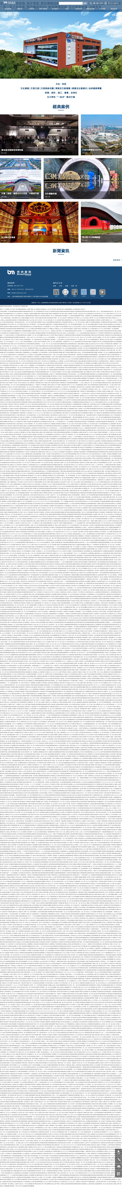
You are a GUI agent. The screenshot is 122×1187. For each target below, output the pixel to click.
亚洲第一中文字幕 (78, 592)
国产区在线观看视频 (67, 622)
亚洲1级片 (46, 335)
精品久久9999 (23, 423)
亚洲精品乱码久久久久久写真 (61, 952)
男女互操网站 (39, 452)
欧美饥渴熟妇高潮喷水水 (27, 639)
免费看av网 (39, 527)
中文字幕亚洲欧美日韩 (22, 320)
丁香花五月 (21, 838)
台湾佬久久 (112, 903)
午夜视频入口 (109, 1088)
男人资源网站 (35, 821)
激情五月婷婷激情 (100, 452)
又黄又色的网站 (45, 415)
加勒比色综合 (62, 1084)
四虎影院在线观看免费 (24, 849)
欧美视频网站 (3, 324)
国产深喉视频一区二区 (107, 579)
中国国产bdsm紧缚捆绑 (78, 756)
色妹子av (70, 592)
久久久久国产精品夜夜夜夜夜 (97, 650)
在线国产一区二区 (74, 1082)
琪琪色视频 (94, 400)
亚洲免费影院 (71, 344)
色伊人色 (49, 609)
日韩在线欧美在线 (70, 583)
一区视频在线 (21, 888)
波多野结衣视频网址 (60, 795)
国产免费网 (38, 322)
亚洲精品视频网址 (66, 782)
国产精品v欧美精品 (52, 378)
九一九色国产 (103, 1052)
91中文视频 (19, 359)
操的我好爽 (48, 1095)
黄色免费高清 (31, 344)
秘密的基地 (41, 436)
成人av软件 (117, 613)
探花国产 (90, 613)
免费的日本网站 (24, 788)
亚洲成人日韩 (71, 924)
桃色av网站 (72, 870)
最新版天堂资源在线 (87, 361)
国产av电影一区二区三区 (70, 482)
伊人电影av (7, 832)
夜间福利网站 (86, 333)
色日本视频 (45, 1039)
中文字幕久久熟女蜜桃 (93, 605)
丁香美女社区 (24, 1043)
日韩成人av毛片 (22, 771)
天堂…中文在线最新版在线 (20, 823)
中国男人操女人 (71, 518)
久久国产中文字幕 (108, 1063)
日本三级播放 (118, 996)
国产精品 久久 (41, 434)
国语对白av (83, 462)
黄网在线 (73, 801)
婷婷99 (6, 344)
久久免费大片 (62, 812)
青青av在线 (117, 683)
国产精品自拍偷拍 (107, 875)
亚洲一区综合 (60, 920)
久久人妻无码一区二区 (86, 590)
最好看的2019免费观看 (71, 432)
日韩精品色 (76, 721)
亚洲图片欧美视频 (44, 447)
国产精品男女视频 (94, 689)
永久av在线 (74, 708)
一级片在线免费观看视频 (92, 652)
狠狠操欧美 (37, 635)
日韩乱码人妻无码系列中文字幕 (66, 445)
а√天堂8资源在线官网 (10, 320)
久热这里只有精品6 (8, 434)
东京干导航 (108, 540)
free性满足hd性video (77, 987)
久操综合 (63, 525)
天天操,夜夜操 (98, 667)
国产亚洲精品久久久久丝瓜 (33, 475)
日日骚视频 (107, 406)
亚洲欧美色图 (6, 793)
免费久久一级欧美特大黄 (54, 393)
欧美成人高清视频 (5, 991)
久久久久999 (42, 806)
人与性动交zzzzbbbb (97, 890)
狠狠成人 (114, 318)
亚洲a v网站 (116, 1024)
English (115, 3)
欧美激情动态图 (62, 568)
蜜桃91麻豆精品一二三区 (53, 339)
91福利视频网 (37, 603)
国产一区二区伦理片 (23, 1078)
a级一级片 (5, 359)
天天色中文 (103, 1056)
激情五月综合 (56, 333)
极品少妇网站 (39, 1013)
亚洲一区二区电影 (74, 1002)
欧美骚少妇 (77, 749)
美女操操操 (113, 667)
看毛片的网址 (78, 460)
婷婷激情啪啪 (100, 588)
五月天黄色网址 (58, 572)
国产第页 (88, 708)
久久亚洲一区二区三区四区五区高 (36, 670)
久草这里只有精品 (115, 676)
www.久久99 (89, 467)
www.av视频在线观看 (6, 685)
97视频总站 (3, 391)
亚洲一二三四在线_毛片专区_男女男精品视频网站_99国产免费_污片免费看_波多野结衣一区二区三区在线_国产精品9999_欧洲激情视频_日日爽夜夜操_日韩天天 (42, 309)
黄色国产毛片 (32, 592)
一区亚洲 (89, 527)
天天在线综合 (10, 1056)
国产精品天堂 (112, 553)
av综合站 (53, 408)
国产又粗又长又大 (83, 441)
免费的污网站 (99, 659)
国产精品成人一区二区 (14, 1119)
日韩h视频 (70, 354)
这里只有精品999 (14, 417)
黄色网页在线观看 (43, 778)
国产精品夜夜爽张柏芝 (23, 572)
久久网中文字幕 (56, 981)
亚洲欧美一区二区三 (69, 929)
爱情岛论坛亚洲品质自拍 (14, 538)
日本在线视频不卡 (71, 397)
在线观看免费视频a (103, 797)
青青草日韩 (99, 408)
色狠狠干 (112, 650)
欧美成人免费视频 (60, 382)
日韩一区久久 (51, 510)
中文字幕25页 (74, 765)
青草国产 (85, 389)
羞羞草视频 (72, 886)
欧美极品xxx (3, 1004)
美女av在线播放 (97, 499)
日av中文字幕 (28, 577)
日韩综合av (24, 382)
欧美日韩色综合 (9, 473)
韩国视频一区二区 (75, 475)
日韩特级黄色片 (23, 702)
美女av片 (94, 663)
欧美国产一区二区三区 (35, 607)
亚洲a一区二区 (60, 801)
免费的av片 (43, 1028)
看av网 (85, 1060)
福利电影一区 (47, 879)
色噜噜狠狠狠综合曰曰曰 (20, 443)
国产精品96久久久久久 (56, 551)
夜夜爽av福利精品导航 (96, 365)
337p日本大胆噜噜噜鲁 (44, 849)
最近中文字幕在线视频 (113, 618)
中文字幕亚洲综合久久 (105, 423)
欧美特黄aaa (43, 497)
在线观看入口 (39, 443)
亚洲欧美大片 (5, 534)
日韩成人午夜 (19, 1004)
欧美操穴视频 (40, 406)
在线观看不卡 (79, 445)
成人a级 (114, 540)
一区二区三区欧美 (7, 341)
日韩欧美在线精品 (83, 760)
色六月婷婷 (12, 503)
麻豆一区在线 (15, 322)
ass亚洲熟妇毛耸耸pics (97, 596)
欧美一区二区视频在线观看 (82, 449)
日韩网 (81, 840)
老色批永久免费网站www (109, 393)
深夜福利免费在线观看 (24, 374)
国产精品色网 (107, 596)
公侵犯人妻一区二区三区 (41, 529)
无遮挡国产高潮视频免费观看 (102, 857)
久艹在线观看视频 (112, 629)
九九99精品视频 (109, 436)
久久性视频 (6, 367)
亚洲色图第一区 (31, 559)
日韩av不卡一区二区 (7, 389)
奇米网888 (110, 1002)
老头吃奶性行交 (46, 814)
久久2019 (114, 693)
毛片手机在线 (104, 989)
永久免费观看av (16, 490)
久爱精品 (86, 616)
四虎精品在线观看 (106, 972)
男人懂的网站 (13, 693)
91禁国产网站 (98, 901)
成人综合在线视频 (32, 458)
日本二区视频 (7, 708)
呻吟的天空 (73, 443)
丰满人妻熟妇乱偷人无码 (49, 432)
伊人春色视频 (114, 333)
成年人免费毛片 (52, 549)
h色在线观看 (91, 680)
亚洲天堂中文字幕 (53, 1114)
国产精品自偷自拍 (74, 346)
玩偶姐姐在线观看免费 (14, 449)
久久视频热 (75, 877)
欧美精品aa (53, 775)
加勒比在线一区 (94, 311)
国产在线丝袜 (51, 704)
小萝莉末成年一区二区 (54, 1112)
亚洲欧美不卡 (115, 1019)
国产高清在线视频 (100, 993)
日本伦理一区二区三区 (94, 318)
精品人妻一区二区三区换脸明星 (88, 339)
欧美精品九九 (50, 955)
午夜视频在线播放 (13, 864)
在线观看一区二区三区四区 (68, 743)
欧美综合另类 (46, 659)
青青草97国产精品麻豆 (83, 795)
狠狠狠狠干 (25, 814)
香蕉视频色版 (77, 404)
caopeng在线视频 (84, 346)
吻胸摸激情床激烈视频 (71, 624)
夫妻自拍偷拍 (69, 616)
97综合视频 (5, 695)
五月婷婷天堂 (85, 404)
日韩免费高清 (77, 421)
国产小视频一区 (19, 773)
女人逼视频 (26, 454)
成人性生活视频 (57, 356)
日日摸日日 (98, 775)
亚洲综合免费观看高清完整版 (87, 575)
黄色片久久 (13, 944)
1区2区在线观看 (80, 961)
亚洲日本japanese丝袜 (115, 443)
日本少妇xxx (94, 359)
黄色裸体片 (78, 851)
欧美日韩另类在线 (62, 775)
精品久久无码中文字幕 (46, 726)
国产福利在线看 (45, 635)
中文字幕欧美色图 (110, 918)
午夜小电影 (32, 572)
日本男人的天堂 (91, 877)
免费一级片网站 (106, 471)
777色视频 (69, 1084)
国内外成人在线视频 (94, 441)
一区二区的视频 (23, 1082)
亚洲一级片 (51, 1009)
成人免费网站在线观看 (83, 983)
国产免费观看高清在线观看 (24, 385)
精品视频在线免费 (30, 888)
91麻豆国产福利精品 (26, 518)
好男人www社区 (23, 527)
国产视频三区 (12, 344)
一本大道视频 (69, 421)
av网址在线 (74, 506)
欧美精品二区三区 (42, 363)
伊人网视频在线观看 (106, 551)
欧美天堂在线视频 (36, 393)
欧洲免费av (91, 974)
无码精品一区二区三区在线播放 (35, 335)
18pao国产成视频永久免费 (111, 827)
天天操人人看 (92, 659)
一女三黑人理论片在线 (114, 385)
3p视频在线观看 (79, 825)
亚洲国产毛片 (47, 1067)
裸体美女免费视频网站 (66, 467)
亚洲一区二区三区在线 (104, 523)
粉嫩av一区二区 (28, 391)
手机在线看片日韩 (116, 609)
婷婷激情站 (30, 378)
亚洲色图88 (15, 784)
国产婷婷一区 (50, 441)
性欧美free (115, 337)
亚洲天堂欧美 (111, 376)
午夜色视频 (3, 611)
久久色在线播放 (106, 365)
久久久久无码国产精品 (58, 320)
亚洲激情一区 (48, 315)
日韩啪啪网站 (77, 527)
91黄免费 (19, 436)
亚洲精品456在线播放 (91, 363)
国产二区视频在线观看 (56, 324)
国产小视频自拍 (113, 758)
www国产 (90, 648)
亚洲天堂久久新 (114, 372)
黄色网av (70, 706)
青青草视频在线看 (70, 460)
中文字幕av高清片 (100, 439)
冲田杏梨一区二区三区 (102, 931)
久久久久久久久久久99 (36, 583)
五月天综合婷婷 (85, 365)
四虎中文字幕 (54, 490)
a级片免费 (86, 372)
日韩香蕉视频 (47, 870)
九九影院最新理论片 (8, 430)
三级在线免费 (50, 860)
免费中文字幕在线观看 (72, 827)
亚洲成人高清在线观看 (115, 708)
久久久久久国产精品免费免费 (68, 454)
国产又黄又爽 (14, 404)
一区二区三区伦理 (47, 320)
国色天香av (37, 981)
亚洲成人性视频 (35, 350)
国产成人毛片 (79, 490)
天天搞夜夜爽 (25, 583)
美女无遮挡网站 (87, 577)
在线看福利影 (43, 1017)
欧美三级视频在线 (97, 387)
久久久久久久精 (15, 758)
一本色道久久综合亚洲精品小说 (14, 700)
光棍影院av (54, 849)
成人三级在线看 (28, 473)
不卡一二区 (48, 819)
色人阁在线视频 (81, 380)
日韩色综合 (81, 836)
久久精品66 (88, 836)
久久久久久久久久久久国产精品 (40, 413)
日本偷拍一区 (81, 348)
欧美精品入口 (77, 758)
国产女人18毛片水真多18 (91, 432)
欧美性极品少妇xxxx (35, 464)
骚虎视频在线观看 (68, 663)
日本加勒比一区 (59, 477)
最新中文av (44, 896)
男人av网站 (113, 698)
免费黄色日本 (57, 689)
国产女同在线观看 (63, 490)
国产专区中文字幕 (80, 946)
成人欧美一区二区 (29, 745)
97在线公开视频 (68, 596)
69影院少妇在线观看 (72, 849)
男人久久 (117, 367)
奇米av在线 (41, 458)
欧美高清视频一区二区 (105, 646)
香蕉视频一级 (34, 711)
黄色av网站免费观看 (35, 454)
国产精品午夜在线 (93, 486)
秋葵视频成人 (29, 741)
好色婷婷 (58, 423)
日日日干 (5, 575)
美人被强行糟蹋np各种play (20, 948)
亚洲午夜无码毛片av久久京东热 (74, 464)
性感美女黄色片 (64, 676)
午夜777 (70, 806)
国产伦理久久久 (74, 808)
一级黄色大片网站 (22, 585)
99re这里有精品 (47, 547)
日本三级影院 (51, 423)
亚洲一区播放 (103, 713)
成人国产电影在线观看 (29, 704)
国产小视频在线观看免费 (59, 601)
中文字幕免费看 (61, 948)
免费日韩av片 (94, 333)
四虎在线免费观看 (89, 419)
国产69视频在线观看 (44, 376)
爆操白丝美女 (36, 445)
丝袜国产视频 (48, 313)
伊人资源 (77, 344)
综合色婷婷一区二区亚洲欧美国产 (28, 460)
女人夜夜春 (117, 924)
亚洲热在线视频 (59, 311)
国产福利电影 (101, 367)
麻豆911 (91, 769)
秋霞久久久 (87, 423)
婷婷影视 (79, 685)
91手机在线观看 (43, 793)
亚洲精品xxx (114, 652)
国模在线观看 (82, 877)
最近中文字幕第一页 (116, 898)
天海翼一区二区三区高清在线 (102, 998)
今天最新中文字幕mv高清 (56, 784)
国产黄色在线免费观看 (81, 698)
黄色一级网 (114, 737)
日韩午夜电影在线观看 (86, 1009)
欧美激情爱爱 (107, 702)
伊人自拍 (67, 430)
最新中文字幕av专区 (100, 324)
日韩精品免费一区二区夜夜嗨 (111, 458)
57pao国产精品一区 (5, 1037)
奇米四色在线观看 (27, 637)
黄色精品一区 (14, 721)
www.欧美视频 (4, 365)
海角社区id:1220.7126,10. (64, 972)
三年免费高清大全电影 (10, 782)
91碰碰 (98, 985)
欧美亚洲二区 (21, 1060)
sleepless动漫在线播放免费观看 (80, 356)
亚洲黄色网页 (11, 1002)
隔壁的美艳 (92, 534)
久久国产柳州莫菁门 (99, 700)
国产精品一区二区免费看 (104, 834)
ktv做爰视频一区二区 (76, 868)
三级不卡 (30, 1065)
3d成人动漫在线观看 (113, 1011)
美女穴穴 (27, 467)
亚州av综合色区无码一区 (23, 987)
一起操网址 (87, 315)
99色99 (17, 652)
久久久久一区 (104, 708)
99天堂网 (45, 423)
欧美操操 (28, 672)
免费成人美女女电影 (50, 842)
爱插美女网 (70, 428)
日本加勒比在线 (25, 790)
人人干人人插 (78, 333)
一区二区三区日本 (54, 1052)
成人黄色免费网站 (67, 693)
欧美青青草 (65, 989)
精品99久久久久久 (10, 393)
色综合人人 (113, 864)
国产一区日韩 (19, 516)
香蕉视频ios (62, 395)
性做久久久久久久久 (87, 1052)
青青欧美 (92, 374)
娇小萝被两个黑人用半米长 (45, 521)
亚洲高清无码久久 (97, 454)
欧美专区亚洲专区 (29, 367)
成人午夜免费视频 (78, 1039)
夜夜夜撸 (117, 970)
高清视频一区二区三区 (69, 618)
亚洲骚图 (28, 1032)
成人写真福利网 (97, 767)
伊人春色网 (36, 473)
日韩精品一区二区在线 (14, 624)
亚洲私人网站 (42, 909)
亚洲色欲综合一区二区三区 (57, 1078)
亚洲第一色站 (19, 581)
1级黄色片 (66, 611)
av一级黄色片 (52, 331)
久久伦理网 (97, 1065)
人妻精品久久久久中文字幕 (86, 395)
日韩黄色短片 (57, 322)
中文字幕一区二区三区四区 (63, 529)
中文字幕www (77, 318)
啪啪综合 (74, 348)
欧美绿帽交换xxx (41, 471)
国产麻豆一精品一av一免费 (114, 1071)
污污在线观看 (78, 719)
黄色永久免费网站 (25, 449)
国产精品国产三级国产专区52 (74, 328)
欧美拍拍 (71, 536)
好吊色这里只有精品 (73, 1026)
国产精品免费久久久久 (16, 637)
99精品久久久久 (106, 767)
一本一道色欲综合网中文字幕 (38, 339)
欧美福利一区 (9, 378)
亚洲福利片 (85, 864)
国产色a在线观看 (53, 687)
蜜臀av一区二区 (65, 475)
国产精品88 (22, 603)
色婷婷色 (62, 976)
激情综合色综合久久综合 (110, 870)
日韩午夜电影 (104, 1065)
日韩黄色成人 (54, 940)
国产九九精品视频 (90, 981)
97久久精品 (118, 644)
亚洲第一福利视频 (57, 909)
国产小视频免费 (102, 821)
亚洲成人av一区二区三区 (75, 322)
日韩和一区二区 (90, 585)
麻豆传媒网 (57, 1097)
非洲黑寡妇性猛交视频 (21, 471)
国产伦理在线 (29, 851)
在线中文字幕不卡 (10, 315)
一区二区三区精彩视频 (14, 642)
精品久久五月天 (115, 1050)
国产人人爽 (67, 816)
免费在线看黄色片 (93, 510)
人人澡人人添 (84, 534)
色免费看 (119, 320)
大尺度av (68, 369)
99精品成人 (91, 547)
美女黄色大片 (94, 1015)
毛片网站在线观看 (28, 959)
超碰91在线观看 (62, 315)
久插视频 (109, 326)
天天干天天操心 (55, 592)
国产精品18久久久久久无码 (44, 590)
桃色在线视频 (105, 525)
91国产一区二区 (66, 708)
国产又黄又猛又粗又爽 (12, 1022)
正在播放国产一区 (71, 553)
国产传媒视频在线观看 (73, 1067)
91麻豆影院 (37, 382)
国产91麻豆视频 (105, 879)
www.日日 (70, 359)
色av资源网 (69, 508)
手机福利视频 (42, 620)
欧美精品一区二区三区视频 (7, 601)
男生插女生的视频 (46, 318)
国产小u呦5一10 (75, 728)
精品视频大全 (15, 702)
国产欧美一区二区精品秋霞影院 (65, 331)
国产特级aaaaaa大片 (66, 1006)
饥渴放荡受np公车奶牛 (105, 847)
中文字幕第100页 (78, 616)
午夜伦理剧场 (56, 657)
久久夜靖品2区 (53, 428)
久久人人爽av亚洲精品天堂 (18, 525)
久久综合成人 (57, 646)
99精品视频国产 (115, 834)
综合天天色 (93, 1002)
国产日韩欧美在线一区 (90, 570)
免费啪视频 (117, 672)
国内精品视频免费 (78, 596)
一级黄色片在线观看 (47, 583)
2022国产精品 (53, 335)
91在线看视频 (108, 911)
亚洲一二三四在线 (81, 393)
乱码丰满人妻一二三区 (53, 421)
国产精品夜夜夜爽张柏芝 (61, 538)
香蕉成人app (82, 667)
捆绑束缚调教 (32, 654)
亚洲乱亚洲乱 (109, 927)
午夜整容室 (90, 1022)
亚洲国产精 (106, 741)
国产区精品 (38, 760)
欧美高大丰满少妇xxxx (20, 369)
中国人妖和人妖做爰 (66, 313)
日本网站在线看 (76, 378)
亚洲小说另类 (79, 870)
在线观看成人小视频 (112, 866)
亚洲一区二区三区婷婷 (35, 782)
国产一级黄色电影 (58, 961)
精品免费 (10, 477)
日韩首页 (96, 603)
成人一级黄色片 (36, 385)
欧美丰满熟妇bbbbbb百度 (13, 613)
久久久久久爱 (102, 328)
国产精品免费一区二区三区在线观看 (84, 700)
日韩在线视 (75, 594)
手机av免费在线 (78, 933)
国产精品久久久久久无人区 (70, 903)
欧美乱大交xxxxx (88, 1039)
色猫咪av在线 (84, 646)
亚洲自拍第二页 (56, 359)
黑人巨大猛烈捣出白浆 (86, 1026)
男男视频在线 (97, 471)
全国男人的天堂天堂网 (50, 970)
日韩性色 (34, 1045)
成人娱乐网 (41, 315)
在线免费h (74, 605)
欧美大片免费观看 (55, 1006)
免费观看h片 (50, 525)
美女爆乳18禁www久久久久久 (95, 1037)
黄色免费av (46, 892)
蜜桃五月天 (92, 784)
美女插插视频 (35, 421)
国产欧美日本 (64, 393)
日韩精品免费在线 (67, 523)
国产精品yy (88, 359)
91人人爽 (41, 601)
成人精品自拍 (60, 896)
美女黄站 (106, 732)
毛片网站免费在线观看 (30, 898)
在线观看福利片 (50, 434)
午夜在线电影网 (35, 987)
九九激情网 (63, 436)
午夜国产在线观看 (83, 369)
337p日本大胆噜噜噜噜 (102, 806)
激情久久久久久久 (52, 765)
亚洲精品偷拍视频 (12, 512)
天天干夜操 (46, 687)
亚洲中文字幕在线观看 (55, 674)
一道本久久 (95, 870)
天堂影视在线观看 (72, 752)
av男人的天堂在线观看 (49, 974)
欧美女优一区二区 (105, 477)
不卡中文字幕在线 (36, 400)
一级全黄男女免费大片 (92, 415)
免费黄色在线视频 (61, 514)
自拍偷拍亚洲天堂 (63, 946)
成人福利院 (38, 771)
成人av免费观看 (115, 788)
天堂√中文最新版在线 (5, 650)
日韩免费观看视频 (12, 752)
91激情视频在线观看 (54, 769)
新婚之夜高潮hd (103, 1104)
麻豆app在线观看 (24, 743)
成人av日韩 (43, 387)
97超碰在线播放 (75, 575)
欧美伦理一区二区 (11, 674)
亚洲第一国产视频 (78, 531)
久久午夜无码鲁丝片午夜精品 (14, 667)
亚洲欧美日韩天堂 (103, 385)
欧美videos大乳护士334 (16, 454)
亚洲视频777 (82, 730)
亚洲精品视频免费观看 (103, 542)
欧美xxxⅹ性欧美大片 (35, 816)
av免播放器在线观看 (113, 352)
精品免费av (28, 931)
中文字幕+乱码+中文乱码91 (111, 566)
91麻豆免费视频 (27, 341)
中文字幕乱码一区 (24, 1088)
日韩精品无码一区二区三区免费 (34, 978)
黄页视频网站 (83, 901)
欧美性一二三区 (83, 680)
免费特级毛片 (97, 497)
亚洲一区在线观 (32, 471)
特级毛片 (12, 313)
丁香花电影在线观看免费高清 (67, 471)
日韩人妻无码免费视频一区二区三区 (9, 495)
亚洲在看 (97, 788)
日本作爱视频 (42, 421)
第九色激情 (100, 976)
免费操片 (113, 426)
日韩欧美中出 (108, 335)
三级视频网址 (72, 521)
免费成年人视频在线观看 (50, 430)
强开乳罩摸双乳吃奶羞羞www (111, 601)
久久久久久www (68, 363)
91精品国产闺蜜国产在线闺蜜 (107, 756)
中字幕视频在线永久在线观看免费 (59, 715)
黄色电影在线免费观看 (67, 527)
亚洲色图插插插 (15, 901)
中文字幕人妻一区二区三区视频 (53, 747)
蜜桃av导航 (97, 557)
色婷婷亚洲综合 (99, 780)
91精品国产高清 (55, 717)
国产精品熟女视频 (107, 784)
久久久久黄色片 (46, 965)
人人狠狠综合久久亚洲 (23, 989)
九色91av (54, 406)
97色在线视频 (22, 529)
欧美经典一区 (28, 493)
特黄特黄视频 (100, 804)
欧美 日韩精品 (107, 594)
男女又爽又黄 (57, 583)
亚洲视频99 (87, 810)
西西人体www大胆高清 (54, 616)
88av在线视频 (4, 538)
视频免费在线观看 (7, 976)
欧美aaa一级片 (59, 829)
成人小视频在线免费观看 (64, 773)
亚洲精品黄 (20, 959)
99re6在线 (41, 544)
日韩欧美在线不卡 (70, 691)
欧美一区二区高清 (41, 758)
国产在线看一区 (104, 611)
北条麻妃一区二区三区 (113, 773)
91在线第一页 (76, 467)
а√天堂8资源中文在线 (103, 356)
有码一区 (33, 1101)
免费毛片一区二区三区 (109, 691)
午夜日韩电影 (9, 423)
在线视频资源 (105, 598)
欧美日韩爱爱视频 (11, 680)
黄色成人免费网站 (104, 443)
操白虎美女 (56, 706)
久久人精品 (49, 624)
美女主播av (105, 648)
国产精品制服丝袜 (67, 810)
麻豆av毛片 (27, 506)
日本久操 (113, 477)
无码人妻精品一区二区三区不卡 (102, 337)
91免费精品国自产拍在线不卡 (57, 1047)
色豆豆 (117, 732)
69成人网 (6, 426)
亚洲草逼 (25, 1065)
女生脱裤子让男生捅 (41, 683)
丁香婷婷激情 (50, 832)
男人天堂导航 (115, 408)
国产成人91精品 (77, 814)
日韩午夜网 (91, 369)
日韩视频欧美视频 (84, 374)
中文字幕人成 (111, 689)
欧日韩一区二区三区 (11, 1110)
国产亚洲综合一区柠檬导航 (93, 635)
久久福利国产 (33, 706)
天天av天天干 (57, 797)
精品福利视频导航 (15, 778)
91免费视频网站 (9, 940)
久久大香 (58, 778)
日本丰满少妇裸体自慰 (61, 402)
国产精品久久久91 (8, 497)
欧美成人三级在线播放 (52, 922)
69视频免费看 (48, 903)
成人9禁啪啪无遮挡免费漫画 (89, 834)
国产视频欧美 (11, 452)
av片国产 (83, 527)
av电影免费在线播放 (86, 758)
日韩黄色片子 (97, 613)
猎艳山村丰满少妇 (6, 618)
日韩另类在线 (76, 1097)
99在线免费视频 (74, 430)
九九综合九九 (53, 447)
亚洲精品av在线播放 (84, 581)
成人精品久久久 (36, 721)
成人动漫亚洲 (27, 514)
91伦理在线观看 (29, 693)
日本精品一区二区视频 (67, 754)
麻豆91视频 (67, 896)
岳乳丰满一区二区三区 (16, 547)
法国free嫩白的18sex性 (27, 760)
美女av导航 (13, 426)
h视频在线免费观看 (68, 637)
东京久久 (27, 663)
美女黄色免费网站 (110, 765)
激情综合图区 (55, 471)
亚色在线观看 (77, 754)
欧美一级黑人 (46, 898)
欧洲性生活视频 (66, 410)
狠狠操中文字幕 (12, 968)
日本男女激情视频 (9, 747)
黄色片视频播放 (79, 536)
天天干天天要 (17, 808)
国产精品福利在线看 (103, 754)
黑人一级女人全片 (28, 337)
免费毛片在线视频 (49, 998)
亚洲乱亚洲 (43, 637)
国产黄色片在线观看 (69, 469)
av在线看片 (109, 762)
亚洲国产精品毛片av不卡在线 (86, 501)
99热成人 (102, 678)
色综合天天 (47, 592)
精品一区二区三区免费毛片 (48, 367)
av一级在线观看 (102, 311)
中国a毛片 (14, 771)
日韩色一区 (35, 903)
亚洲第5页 (75, 1080)
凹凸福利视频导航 (62, 439)
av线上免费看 (66, 685)
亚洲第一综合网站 (33, 775)
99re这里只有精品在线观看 (112, 678)
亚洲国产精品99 (64, 536)
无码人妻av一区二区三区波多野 (32, 553)
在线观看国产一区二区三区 (16, 367)
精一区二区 (30, 890)
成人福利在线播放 (111, 730)
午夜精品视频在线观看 (77, 372)
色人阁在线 (41, 903)
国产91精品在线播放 (68, 352)
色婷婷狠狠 (31, 611)
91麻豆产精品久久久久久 (112, 313)
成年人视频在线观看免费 (108, 717)
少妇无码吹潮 (6, 657)
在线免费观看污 (19, 452)
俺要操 (28, 551)
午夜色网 (31, 570)
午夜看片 (40, 892)
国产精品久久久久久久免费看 (78, 745)
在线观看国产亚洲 (19, 1063)
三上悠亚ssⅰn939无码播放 (73, 436)
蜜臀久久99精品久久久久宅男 (50, 531)
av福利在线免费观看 (18, 400)
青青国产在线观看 (88, 840)
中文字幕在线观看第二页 (95, 322)
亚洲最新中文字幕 (37, 480)
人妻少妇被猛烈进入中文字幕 (14, 482)
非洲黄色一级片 (51, 758)
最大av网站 (109, 397)
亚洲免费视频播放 (24, 631)
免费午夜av (88, 687)
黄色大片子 (42, 579)
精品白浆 (83, 931)
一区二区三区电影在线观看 (111, 490)
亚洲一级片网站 (87, 523)
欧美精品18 (85, 1041)
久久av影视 (70, 315)
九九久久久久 (105, 521)
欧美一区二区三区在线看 (82, 397)
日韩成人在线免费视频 (100, 395)
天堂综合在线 (57, 901)
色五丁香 (66, 860)
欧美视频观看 (14, 626)
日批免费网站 (114, 1086)
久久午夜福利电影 (97, 447)
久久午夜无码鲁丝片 (69, 642)
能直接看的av (52, 1056)
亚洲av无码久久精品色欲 (81, 618)
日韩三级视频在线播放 (45, 905)
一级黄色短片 (65, 341)
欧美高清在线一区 (60, 691)
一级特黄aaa (116, 911)
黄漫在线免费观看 (12, 1026)
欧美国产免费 (112, 611)
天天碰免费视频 (104, 413)
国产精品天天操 (98, 790)
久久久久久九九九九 (14, 534)
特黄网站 (104, 382)
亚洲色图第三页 (102, 1095)
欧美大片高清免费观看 (14, 639)
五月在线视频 (56, 737)
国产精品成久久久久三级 (19, 378)
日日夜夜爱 (60, 765)
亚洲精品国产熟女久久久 (114, 778)
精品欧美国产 (43, 827)
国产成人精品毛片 (98, 691)
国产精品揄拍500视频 (7, 1015)
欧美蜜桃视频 (91, 452)
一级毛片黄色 (115, 702)
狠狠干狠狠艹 (7, 1009)
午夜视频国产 (52, 439)
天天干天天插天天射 (10, 719)
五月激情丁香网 (100, 391)
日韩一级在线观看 (103, 1006)
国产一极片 (113, 495)
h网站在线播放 (16, 1009)
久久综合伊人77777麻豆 (96, 601)
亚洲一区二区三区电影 (59, 730)
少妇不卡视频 (92, 778)
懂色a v (116, 562)
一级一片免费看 (64, 501)
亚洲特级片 (61, 335)
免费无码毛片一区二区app (40, 549)
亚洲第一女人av (50, 620)
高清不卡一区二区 (56, 495)
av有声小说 (59, 845)
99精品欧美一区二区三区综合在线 (68, 968)
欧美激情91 (47, 458)
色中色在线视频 (13, 648)
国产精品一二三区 (42, 1069)
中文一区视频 (113, 538)
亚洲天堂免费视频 (13, 1078)
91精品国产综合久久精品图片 (83, 387)
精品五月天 (41, 503)
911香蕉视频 (87, 916)
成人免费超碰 (104, 557)
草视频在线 (3, 667)
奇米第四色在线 (13, 365)
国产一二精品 (92, 864)
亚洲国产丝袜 (95, 950)
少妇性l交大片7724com (61, 534)
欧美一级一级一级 (107, 1024)
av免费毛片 (30, 508)
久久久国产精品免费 (5, 322)
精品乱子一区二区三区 (48, 724)
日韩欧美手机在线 (98, 506)
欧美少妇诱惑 (10, 806)
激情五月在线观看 (45, 445)
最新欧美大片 (5, 693)
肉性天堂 (14, 920)
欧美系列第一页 (48, 685)
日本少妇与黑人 (37, 741)
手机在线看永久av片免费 (52, 540)
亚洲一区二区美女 (51, 372)
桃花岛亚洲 (85, 341)
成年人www (107, 402)
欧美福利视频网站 (77, 577)
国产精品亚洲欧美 (16, 816)
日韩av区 (100, 607)
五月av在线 (52, 413)
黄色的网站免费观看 (68, 909)
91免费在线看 (17, 352)
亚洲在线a (27, 886)
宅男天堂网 (53, 400)
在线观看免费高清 (66, 667)
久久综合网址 (45, 613)
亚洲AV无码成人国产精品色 (106, 510)
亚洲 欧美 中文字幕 (48, 961)
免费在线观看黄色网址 (83, 566)
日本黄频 (54, 1035)
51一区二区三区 (84, 1050)
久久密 (13, 689)
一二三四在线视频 (62, 428)
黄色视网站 (42, 819)
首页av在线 (83, 376)
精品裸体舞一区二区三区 (82, 516)
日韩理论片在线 (50, 762)
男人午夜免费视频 (92, 542)
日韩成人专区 (76, 940)
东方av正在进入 (33, 598)
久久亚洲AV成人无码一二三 (90, 464)
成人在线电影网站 (73, 413)
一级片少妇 (36, 1060)
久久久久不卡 (82, 816)
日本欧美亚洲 (39, 728)
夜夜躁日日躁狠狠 (37, 965)
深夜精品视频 (30, 529)
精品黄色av (108, 415)
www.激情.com (70, 842)
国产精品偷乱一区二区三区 (31, 747)
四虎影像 (42, 944)
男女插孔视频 (92, 760)
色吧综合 (40, 687)
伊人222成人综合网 (14, 695)
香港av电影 (100, 1108)
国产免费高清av (84, 728)
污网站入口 (64, 359)
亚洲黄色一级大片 (11, 1080)
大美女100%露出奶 (61, 1060)
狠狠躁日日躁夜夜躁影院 (102, 886)
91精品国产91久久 (19, 480)
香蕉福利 (108, 501)
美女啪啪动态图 (89, 624)
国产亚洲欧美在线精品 (17, 793)
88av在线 (5, 493)
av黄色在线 (20, 680)
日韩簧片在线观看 (51, 456)
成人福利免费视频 (28, 315)
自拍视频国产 (99, 741)
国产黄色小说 (13, 888)
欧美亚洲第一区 (23, 728)
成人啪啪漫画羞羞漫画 (38, 680)
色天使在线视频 (7, 415)
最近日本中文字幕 (66, 620)
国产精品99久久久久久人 (8, 542)
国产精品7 (74, 959)
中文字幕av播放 (38, 918)
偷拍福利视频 (48, 488)
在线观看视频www (10, 510)
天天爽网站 (105, 475)
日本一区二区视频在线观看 (64, 996)
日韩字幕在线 (33, 1106)
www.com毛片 (63, 706)
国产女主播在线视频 (25, 665)
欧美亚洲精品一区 (15, 555)
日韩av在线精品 (62, 1073)
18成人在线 (62, 719)
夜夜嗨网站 (116, 905)
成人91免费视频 (8, 691)
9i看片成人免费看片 (25, 417)
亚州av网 (14, 486)
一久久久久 (47, 907)
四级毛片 (70, 609)
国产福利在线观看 (86, 564)
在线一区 (28, 324)
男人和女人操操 (109, 430)
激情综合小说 (81, 415)
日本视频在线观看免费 (76, 998)
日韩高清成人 (63, 592)
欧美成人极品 (81, 711)
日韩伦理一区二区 (66, 959)
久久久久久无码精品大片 (91, 1043)
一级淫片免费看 (85, 426)
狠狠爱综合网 (9, 918)
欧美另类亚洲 (42, 797)
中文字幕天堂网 (107, 344)
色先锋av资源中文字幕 (14, 620)
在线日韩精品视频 (47, 823)
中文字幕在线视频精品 (42, 510)
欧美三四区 (81, 482)
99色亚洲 (68, 670)
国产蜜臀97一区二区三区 (26, 497)
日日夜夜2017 (3, 449)
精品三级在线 (41, 629)
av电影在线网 (6, 318)
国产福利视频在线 (25, 350)
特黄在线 (76, 542)
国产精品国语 (64, 819)
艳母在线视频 (62, 397)
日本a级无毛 (91, 344)
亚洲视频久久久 (83, 1084)
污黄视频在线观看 (85, 1117)
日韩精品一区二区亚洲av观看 (13, 1017)
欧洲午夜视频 (107, 780)
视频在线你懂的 (49, 873)
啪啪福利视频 (26, 436)
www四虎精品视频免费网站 (22, 829)
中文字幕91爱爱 (49, 482)
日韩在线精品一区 (5, 311)
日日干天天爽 (38, 320)
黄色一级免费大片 (23, 883)
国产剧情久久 (113, 799)
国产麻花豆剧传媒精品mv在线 (68, 659)
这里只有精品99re (8, 331)
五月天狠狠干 (59, 611)
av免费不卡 (14, 819)
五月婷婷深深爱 (48, 503)
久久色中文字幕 (102, 665)
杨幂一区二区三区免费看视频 (83, 1073)
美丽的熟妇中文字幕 (48, 1097)
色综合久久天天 (22, 508)
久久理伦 (114, 439)
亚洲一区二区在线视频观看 (106, 1047)
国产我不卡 (109, 369)
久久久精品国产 (84, 508)
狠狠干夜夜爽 (23, 624)
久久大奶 (73, 326)
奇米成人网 (5, 382)
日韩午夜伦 (6, 745)
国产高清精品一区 (41, 512)
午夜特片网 (26, 406)
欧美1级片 (63, 1069)
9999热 (36, 892)
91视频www (44, 508)
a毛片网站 (9, 823)
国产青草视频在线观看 (91, 976)
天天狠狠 (54, 518)
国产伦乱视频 (58, 441)
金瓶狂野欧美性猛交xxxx (15, 1045)
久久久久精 (16, 497)
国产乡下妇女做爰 (112, 825)
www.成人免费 (14, 458)
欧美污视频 (95, 331)
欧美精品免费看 (27, 372)
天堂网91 (43, 702)
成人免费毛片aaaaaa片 (9, 814)
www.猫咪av (49, 419)
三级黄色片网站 (65, 579)
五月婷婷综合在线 (10, 361)
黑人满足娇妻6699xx (111, 603)
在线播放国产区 (84, 378)
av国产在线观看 (89, 961)
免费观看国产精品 (79, 315)
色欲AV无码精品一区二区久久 (66, 1114)
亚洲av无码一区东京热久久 (41, 361)
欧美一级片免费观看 (99, 562)
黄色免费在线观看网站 (75, 676)
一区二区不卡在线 (33, 1114)
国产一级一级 (75, 639)
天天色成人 (74, 369)
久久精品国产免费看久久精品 (29, 441)
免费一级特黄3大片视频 (83, 391)
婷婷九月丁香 (114, 985)
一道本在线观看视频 (76, 417)
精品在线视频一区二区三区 (110, 1037)
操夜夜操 (105, 493)
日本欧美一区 (19, 510)
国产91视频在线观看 (81, 860)
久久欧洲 (8, 387)
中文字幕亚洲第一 (74, 680)
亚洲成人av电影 (14, 469)
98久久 (119, 598)
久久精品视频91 (94, 328)
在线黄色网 (113, 419)
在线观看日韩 (74, 786)
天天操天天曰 (83, 631)
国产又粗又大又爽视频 (49, 311)
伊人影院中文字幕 (59, 585)
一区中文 (30, 896)
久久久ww (35, 514)
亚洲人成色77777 (37, 700)
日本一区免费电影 (25, 756)
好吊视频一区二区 (26, 795)
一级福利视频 (34, 665)
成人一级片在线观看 (62, 609)
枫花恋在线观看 (5, 376)
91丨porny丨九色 (18, 341)
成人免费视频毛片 (34, 914)
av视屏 (9, 868)
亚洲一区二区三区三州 (21, 361)
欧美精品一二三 (54, 337)
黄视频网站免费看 (61, 374)
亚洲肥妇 (35, 315)
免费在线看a (88, 756)
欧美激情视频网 (90, 622)
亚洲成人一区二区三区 (105, 862)
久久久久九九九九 (71, 732)
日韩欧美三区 (99, 704)
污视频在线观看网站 (113, 527)
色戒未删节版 (54, 557)
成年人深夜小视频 (36, 318)
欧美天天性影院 (13, 402)
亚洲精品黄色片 (82, 857)
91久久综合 (101, 1080)
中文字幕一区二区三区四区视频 (24, 376)
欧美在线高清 (109, 464)
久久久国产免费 (79, 1004)
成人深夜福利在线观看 (80, 702)
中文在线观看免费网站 (86, 767)
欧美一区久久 (58, 804)
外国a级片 (19, 372)
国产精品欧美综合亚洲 (14, 428)
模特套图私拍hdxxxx (8, 356)
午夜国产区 (21, 663)
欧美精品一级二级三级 (89, 993)
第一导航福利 (29, 348)
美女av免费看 (19, 598)
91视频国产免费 (39, 1084)
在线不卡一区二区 (84, 793)
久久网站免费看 (37, 354)
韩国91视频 (98, 521)
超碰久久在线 (59, 326)
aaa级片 (65, 1043)
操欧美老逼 (49, 579)
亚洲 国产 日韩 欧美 (53, 493)
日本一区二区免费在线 (86, 721)
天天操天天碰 (28, 480)
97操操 (98, 413)
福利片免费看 (9, 326)
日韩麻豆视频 (16, 389)
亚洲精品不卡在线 (92, 754)
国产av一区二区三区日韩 (70, 415)
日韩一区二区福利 (74, 547)
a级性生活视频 (114, 428)
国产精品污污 (112, 499)
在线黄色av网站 (91, 458)
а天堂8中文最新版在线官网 (99, 1009)
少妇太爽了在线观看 (29, 452)
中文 (109, 3)
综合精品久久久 (103, 1026)
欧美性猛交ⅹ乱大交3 (48, 572)
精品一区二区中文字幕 (21, 683)
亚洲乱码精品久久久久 (19, 881)
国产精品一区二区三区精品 (109, 575)
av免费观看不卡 (35, 352)
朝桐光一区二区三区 (83, 827)
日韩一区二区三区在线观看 (87, 657)
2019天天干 (12, 376)
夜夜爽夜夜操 (68, 376)
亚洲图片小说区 (6, 996)
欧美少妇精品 (86, 596)
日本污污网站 (64, 1112)
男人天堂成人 (65, 674)
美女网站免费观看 (63, 957)
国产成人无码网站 (28, 581)
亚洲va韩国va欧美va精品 (35, 432)
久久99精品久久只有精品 (21, 313)
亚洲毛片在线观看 (18, 564)
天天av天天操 (52, 778)
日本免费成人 (7, 525)
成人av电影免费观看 (82, 659)
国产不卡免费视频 (77, 804)
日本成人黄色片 (109, 339)
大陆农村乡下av (40, 654)
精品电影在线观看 (55, 536)
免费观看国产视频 (53, 1024)
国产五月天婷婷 (93, 793)
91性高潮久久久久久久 (40, 639)
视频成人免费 (6, 819)
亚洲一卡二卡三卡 (31, 784)
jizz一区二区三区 (87, 1095)
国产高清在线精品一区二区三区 (72, 456)
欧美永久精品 (77, 361)
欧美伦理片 (31, 361)
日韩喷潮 (53, 996)
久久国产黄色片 (96, 637)
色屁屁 (13, 583)
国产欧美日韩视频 (98, 583)
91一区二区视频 (69, 559)
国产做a (107, 650)
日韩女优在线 (80, 350)
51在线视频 (39, 499)
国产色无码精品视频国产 (43, 397)
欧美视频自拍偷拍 (46, 464)
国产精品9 (51, 918)
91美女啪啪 (6, 313)
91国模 (2, 1073)
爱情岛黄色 (54, 898)
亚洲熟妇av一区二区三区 (25, 1022)
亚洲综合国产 (104, 687)
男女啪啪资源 (13, 741)
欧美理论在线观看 (100, 631)
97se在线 (45, 417)
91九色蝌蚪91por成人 (114, 493)
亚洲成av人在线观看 (52, 648)
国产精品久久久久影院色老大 (15, 421)
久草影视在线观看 (30, 801)
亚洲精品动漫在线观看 (63, 834)
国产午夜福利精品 (95, 795)
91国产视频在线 (99, 402)
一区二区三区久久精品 (43, 808)
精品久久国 (24, 488)
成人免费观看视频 (95, 868)
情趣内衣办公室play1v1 (47, 883)
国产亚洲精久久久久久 (84, 959)
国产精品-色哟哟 (31, 488)
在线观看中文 (72, 1011)
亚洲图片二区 (109, 328)
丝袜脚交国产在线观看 (69, 1041)
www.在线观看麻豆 (42, 1045)
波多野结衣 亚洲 (21, 719)
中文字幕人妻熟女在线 (92, 484)
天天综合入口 (99, 952)
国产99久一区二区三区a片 (33, 369)
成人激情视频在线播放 (97, 315)
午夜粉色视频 (73, 447)
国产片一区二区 (74, 840)
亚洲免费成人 (44, 721)
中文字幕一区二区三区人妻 (102, 419)
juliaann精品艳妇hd (91, 823)
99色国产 (11, 952)
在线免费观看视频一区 (67, 603)
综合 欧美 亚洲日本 (65, 717)
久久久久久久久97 (43, 331)
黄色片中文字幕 (69, 724)
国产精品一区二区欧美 (37, 1032)
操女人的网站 (79, 732)
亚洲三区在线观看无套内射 (12, 769)
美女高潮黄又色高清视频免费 (82, 335)
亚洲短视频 (52, 361)
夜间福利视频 (34, 793)
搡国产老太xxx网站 (18, 568)
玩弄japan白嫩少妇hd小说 (80, 572)
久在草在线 (106, 538)
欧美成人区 (65, 916)
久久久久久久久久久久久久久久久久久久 (45, 1011)
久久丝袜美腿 (50, 756)
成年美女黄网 (16, 579)
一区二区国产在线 (99, 436)
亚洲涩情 (8, 1106)
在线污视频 (70, 678)
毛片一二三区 (79, 389)
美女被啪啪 (72, 892)
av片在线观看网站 (8, 577)
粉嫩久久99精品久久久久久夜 (57, 328)
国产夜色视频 (21, 475)
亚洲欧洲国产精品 (61, 484)
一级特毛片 (11, 406)
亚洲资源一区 (60, 372)
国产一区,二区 (16, 840)
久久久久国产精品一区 (43, 566)
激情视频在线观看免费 (23, 592)
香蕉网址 (14, 868)
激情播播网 (22, 644)
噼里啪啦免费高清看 (91, 352)
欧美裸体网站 (18, 601)
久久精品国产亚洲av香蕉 (44, 514)
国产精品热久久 (19, 514)
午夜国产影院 (101, 927)
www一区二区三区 (48, 894)
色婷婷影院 (100, 493)
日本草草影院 (54, 389)
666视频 (83, 676)
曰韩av (54, 609)
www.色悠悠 (29, 354)
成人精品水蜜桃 (105, 497)
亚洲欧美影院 (105, 572)
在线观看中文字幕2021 (14, 350)
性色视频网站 (41, 840)
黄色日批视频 (38, 404)
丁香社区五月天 (97, 1039)
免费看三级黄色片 (58, 734)
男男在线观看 (38, 328)
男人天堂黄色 (15, 890)
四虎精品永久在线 (58, 482)
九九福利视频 (58, 989)
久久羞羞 (41, 356)
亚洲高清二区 (92, 389)
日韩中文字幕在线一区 (60, 883)
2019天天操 (89, 495)
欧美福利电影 (34, 730)
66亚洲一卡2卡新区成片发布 (108, 380)
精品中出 (94, 1095)
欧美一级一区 (65, 473)
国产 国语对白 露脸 (53, 363)
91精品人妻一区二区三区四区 (99, 963)
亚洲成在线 (93, 335)
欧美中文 (76, 331)
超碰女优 (48, 812)
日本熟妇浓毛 (45, 354)
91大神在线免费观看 (102, 842)
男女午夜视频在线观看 (12, 333)
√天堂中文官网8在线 (76, 529)
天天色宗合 (31, 585)
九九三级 (55, 927)
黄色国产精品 (29, 1099)
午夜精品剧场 (98, 456)
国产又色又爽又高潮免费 (66, 540)
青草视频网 (82, 430)
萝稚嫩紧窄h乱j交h (86, 749)
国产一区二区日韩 (107, 387)
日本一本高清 (55, 978)
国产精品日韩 (99, 981)
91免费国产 (23, 950)
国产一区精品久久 (18, 704)
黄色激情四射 (92, 985)
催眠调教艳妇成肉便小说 (103, 1114)
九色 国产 (54, 1073)
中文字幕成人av (64, 635)
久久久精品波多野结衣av (70, 1099)
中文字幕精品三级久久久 (86, 568)
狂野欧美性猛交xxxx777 (114, 475)
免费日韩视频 (29, 542)
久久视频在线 (22, 721)
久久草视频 (93, 911)
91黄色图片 (101, 333)
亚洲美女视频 (80, 400)
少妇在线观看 (68, 348)
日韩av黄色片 (101, 853)
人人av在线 (71, 503)
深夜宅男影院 (116, 441)
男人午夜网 (38, 1112)
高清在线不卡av (9, 536)
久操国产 (56, 559)
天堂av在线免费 (24, 713)
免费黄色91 (94, 581)
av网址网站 (107, 659)
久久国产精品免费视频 (74, 426)
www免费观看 (70, 851)
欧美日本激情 (78, 486)
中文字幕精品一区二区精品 (16, 397)
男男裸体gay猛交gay (61, 629)
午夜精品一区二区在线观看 (96, 1050)
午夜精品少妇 (77, 477)
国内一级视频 (82, 1067)
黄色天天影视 (24, 708)
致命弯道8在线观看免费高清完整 (11, 1101)
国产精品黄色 (60, 469)
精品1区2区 (21, 752)
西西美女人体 (24, 432)
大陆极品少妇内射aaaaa (28, 484)
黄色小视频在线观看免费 (40, 676)
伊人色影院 (68, 378)
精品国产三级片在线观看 (58, 879)
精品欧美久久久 (46, 1082)
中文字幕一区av (18, 406)
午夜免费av (24, 490)
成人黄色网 (31, 382)
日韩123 (96, 568)
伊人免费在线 (67, 639)
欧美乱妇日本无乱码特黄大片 (90, 797)
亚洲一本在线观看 (32, 575)
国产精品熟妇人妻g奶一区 (60, 678)
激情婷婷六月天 (113, 957)
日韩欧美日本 (46, 536)
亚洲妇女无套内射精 (56, 365)
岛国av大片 (113, 348)
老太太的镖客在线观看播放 (46, 667)
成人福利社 (114, 400)
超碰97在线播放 (62, 518)
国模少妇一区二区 (6, 490)
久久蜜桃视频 (82, 484)
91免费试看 (90, 562)
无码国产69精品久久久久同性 (100, 758)
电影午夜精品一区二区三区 (25, 633)
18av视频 (33, 1047)
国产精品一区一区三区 (115, 648)
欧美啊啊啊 (83, 549)
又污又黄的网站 (87, 592)
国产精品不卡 (103, 534)
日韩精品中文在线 (112, 674)
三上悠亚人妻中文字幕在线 (39, 341)
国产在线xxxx (15, 950)
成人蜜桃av (115, 784)
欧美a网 (82, 883)
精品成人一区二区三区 (44, 551)
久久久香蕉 (59, 700)
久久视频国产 (60, 613)
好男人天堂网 (78, 408)
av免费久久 (41, 380)
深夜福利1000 (32, 758)
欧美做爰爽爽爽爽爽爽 (42, 704)
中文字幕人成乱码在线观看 (80, 562)
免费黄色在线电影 (96, 326)
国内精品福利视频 (10, 829)
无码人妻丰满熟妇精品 (64, 1037)
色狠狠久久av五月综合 (32, 819)
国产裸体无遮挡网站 (70, 512)
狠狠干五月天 (65, 713)
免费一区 (108, 400)
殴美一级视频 (46, 700)
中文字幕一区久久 (22, 512)
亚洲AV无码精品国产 (15, 1000)
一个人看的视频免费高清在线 (71, 581)
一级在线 (28, 875)
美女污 (36, 585)
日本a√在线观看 (33, 847)
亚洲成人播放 (3, 512)
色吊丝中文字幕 (85, 689)
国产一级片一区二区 (103, 536)
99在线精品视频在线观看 (49, 469)
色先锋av (30, 624)
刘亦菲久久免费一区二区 (73, 568)
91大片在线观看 (60, 1054)
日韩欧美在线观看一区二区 (36, 1091)
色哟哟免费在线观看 (86, 514)
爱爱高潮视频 (106, 506)
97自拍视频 (58, 527)
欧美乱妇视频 (24, 1000)
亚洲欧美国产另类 (98, 1058)
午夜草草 (7, 594)
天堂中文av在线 (86, 326)
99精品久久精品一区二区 (84, 672)
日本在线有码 (97, 1004)
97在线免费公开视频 (93, 1056)
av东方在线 (85, 318)
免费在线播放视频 (22, 810)
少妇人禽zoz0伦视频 (75, 473)
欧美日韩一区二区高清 (109, 790)
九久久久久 (37, 857)
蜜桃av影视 (75, 670)
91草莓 (113, 467)
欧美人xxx (27, 689)
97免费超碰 (75, 402)
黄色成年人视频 (27, 657)
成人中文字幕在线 (25, 924)
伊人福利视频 (67, 458)
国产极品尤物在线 (94, 1035)
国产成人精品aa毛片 (68, 683)
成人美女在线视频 (55, 853)
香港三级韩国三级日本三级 (113, 570)
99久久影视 (18, 790)
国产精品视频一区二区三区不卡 (23, 609)
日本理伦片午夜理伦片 (16, 570)
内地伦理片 (46, 825)
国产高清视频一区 (19, 434)
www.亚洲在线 (17, 464)
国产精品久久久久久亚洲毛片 (87, 734)
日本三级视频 (5, 952)
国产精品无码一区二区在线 (106, 849)
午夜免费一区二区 (65, 443)
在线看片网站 (34, 778)
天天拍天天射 (26, 793)
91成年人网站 (81, 981)
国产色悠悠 (42, 1073)
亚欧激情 (83, 1108)
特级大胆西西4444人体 (92, 745)
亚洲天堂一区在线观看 (40, 395)
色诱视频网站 (91, 620)
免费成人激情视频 (78, 706)
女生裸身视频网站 (110, 907)
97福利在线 (110, 821)
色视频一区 (41, 972)
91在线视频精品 (86, 935)
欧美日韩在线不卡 (111, 896)
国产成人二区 (91, 860)
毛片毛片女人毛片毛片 (89, 417)
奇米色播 (101, 870)
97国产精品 (114, 480)
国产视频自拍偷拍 (71, 790)
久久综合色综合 (40, 559)
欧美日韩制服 (63, 499)
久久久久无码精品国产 (76, 341)
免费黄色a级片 (43, 350)
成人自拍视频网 (86, 551)
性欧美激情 (95, 749)
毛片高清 (35, 503)
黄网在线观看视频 (79, 1054)
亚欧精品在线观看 (54, 771)
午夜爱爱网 (42, 689)
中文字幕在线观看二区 (79, 363)
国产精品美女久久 (88, 732)
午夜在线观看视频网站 (92, 832)
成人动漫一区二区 (90, 670)
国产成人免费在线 (94, 426)
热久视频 (101, 359)
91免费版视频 (68, 1117)
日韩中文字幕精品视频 (103, 404)
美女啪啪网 (54, 464)
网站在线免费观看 (33, 767)
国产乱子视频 (64, 419)
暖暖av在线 (102, 922)
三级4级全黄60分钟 (39, 570)
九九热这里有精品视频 (25, 1047)
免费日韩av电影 (92, 894)
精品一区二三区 (19, 898)
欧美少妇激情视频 (22, 402)
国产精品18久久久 (92, 607)
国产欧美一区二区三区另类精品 (102, 1022)
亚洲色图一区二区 (105, 428)
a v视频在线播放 (47, 927)
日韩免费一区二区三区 (15, 518)
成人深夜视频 (74, 452)
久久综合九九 (55, 452)
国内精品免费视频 (43, 374)
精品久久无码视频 (20, 678)
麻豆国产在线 (40, 652)
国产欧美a (97, 460)
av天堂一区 (43, 756)
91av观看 (55, 315)
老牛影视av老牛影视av (89, 642)
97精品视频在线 (33, 380)
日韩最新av (13, 894)
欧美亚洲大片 (10, 488)
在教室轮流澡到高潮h (45, 473)
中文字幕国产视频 (40, 588)
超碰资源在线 (55, 812)
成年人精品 (44, 382)
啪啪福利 (71, 365)
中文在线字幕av (49, 983)
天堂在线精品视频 (34, 648)
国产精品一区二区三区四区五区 (55, 639)
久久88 (14, 387)
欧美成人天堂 (47, 406)
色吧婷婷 (86, 354)
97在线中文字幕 (95, 564)
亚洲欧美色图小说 (35, 449)
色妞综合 (102, 445)
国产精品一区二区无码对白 (43, 462)
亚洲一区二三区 (115, 832)
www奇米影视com (108, 315)
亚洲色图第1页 (50, 387)
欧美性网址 (66, 680)
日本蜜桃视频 (79, 385)
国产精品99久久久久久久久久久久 (68, 337)
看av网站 (110, 590)
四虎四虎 (116, 821)
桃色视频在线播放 (59, 512)
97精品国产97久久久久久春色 (27, 404)
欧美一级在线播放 (73, 538)
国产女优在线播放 (75, 657)
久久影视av (11, 480)
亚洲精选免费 (68, 562)
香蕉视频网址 (94, 968)
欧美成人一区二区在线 (75, 588)
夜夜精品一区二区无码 (16, 907)
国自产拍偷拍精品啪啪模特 (61, 652)
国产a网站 (17, 942)
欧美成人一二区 (99, 929)
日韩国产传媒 (53, 1041)
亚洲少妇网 (80, 801)
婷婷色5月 (49, 657)
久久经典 (109, 518)
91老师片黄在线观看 (59, 739)
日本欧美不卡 (40, 592)
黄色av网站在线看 (94, 508)
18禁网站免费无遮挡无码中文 (61, 521)
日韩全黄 (101, 516)
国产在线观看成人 (104, 605)
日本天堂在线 (37, 613)
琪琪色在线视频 (46, 389)
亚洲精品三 (5, 467)
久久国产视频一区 (99, 378)
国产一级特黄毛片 (78, 354)
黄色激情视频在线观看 (9, 652)
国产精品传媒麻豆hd (79, 499)
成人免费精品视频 (15, 445)
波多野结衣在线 (116, 1017)
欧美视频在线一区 (103, 728)
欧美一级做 (28, 1063)
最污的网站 (33, 406)
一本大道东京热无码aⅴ (65, 648)
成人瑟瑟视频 (40, 488)
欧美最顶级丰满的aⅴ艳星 (12, 559)
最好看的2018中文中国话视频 (83, 629)
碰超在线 (62, 460)
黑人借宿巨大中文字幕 (6, 983)
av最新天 (74, 672)
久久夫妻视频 (46, 717)
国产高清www (110, 855)
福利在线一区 (61, 907)
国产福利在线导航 (96, 896)
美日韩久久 (44, 562)
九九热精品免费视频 (60, 918)
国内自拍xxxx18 (70, 449)
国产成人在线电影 (115, 626)
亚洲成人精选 (56, 1063)
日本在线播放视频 (54, 635)
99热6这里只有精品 (44, 324)
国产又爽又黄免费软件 (11, 737)
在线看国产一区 (79, 611)
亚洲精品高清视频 (40, 333)
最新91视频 (41, 313)
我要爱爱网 (117, 1078)
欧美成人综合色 (112, 488)
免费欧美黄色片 (113, 410)
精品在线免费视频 (22, 957)
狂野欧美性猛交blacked (106, 743)
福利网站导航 (33, 363)
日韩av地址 (63, 404)
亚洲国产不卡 (45, 328)
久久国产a (86, 706)
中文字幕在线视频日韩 (80, 1071)
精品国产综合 (48, 436)
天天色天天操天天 (78, 423)
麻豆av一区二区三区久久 (50, 1032)
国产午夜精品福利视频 (72, 493)
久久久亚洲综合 (63, 389)
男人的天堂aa (76, 644)
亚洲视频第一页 (48, 356)
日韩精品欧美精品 (46, 490)
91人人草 (32, 1004)
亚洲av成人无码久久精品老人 (27, 1112)
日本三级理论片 (61, 698)
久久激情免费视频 (67, 1009)
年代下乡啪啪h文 (28, 765)
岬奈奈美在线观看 (69, 311)
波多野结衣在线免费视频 (50, 568)
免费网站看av (81, 978)
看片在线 (51, 1019)
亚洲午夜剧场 (16, 924)
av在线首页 (95, 825)
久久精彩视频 (107, 933)
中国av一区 (95, 847)
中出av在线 (39, 572)
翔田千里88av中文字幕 (54, 385)
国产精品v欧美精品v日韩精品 (58, 814)
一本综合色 (103, 603)
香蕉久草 (62, 827)
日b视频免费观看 (4, 909)
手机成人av (97, 1000)
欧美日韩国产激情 (61, 408)
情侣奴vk (117, 920)
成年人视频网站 (63, 557)
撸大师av (90, 471)
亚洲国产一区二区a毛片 (56, 663)
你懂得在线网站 (37, 724)
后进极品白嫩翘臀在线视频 (60, 503)
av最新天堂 (81, 432)
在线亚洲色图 (52, 348)
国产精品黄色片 (25, 985)
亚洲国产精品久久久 (59, 631)
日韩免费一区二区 (102, 352)
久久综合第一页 (66, 387)
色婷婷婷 (60, 363)
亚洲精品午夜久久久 (112, 534)
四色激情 (56, 404)
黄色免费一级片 (52, 732)
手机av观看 (67, 372)
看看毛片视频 (84, 344)
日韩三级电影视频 (25, 778)
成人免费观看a (96, 527)
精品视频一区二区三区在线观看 (44, 739)
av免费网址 (17, 488)
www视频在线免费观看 (95, 875)
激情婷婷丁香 (114, 423)
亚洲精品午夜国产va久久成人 (108, 1091)
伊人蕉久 (78, 713)
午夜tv (95, 747)
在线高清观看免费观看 (8, 767)
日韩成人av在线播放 (18, 577)
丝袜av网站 (92, 1069)
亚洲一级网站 (34, 829)
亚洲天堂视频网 (115, 594)
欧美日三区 (64, 339)
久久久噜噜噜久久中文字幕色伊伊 (35, 365)
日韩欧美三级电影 (103, 903)
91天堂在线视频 (22, 1041)
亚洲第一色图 (13, 475)
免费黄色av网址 (58, 683)
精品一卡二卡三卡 (50, 1058)
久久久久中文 (22, 333)
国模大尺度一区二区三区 (44, 408)
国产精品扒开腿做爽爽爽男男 (100, 529)
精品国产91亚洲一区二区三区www (49, 644)
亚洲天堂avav (58, 434)
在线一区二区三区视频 (21, 827)
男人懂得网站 (22, 439)
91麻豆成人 (81, 661)
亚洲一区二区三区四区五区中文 (56, 508)
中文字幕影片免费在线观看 (58, 857)
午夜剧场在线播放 (115, 845)
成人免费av (68, 672)
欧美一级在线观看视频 (12, 413)
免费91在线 (17, 536)
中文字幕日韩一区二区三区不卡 (76, 652)
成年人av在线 (24, 769)
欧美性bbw (62, 421)
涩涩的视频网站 (60, 432)
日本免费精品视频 (65, 657)
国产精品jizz (36, 637)
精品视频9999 (111, 341)
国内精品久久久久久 (22, 739)
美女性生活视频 (94, 1047)
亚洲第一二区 (116, 389)
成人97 (112, 1106)
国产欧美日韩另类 (57, 890)
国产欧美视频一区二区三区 (37, 477)
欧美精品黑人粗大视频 (62, 1056)
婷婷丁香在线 (33, 436)
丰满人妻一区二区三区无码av (106, 514)
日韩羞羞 (85, 460)
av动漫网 (94, 514)
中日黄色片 (20, 698)
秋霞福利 (91, 378)
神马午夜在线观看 (76, 1058)
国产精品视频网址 (73, 819)
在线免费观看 (56, 752)
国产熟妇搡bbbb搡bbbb (99, 661)
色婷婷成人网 (20, 553)
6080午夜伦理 (5, 385)
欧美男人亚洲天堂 (107, 935)
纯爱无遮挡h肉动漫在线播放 (62, 998)
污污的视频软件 (49, 559)
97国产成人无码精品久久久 (70, 836)
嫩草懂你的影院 (8, 531)
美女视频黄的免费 (112, 760)
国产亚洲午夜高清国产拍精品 (87, 765)
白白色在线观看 (21, 978)
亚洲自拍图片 (61, 369)
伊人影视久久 (15, 529)
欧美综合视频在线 (25, 393)
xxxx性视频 (66, 650)
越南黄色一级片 (80, 512)
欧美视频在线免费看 (102, 488)
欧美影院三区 (100, 911)
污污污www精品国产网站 (24, 594)
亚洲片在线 (79, 1011)
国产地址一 (60, 931)
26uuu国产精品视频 (108, 704)
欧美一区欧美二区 (46, 782)
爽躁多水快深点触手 (106, 318)
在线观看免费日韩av (91, 430)
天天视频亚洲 (100, 991)
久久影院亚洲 (79, 642)
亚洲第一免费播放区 (5, 644)
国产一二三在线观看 (11, 873)
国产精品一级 (30, 771)
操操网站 (5, 1078)
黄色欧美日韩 (88, 1032)
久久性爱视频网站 (50, 588)
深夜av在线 (58, 525)
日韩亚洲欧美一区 (45, 352)
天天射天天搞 (88, 862)
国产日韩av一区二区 (109, 929)
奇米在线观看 (52, 1106)
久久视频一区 (33, 551)
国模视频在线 (60, 456)
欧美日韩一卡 (44, 771)
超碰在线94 (11, 1091)
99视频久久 (14, 594)
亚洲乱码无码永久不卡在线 (54, 516)
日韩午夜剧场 (51, 382)
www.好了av (100, 490)
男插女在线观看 (115, 501)
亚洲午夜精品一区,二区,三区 (30, 667)
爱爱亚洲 (105, 322)
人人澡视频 (32, 713)
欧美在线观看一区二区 (65, 570)
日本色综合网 (116, 469)
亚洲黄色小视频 (29, 685)
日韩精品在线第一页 (47, 695)
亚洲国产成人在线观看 (9, 380)
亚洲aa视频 (104, 637)
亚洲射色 (103, 896)
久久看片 (16, 339)
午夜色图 (114, 935)
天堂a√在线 (44, 555)
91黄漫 (67, 1065)
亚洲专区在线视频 (76, 996)
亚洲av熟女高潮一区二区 (104, 812)
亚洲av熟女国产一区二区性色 (53, 1026)
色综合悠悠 (9, 611)
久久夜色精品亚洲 (43, 976)
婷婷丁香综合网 (9, 499)
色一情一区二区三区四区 (50, 344)
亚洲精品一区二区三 (102, 1011)
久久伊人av (53, 1088)
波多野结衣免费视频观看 (54, 916)
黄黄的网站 (108, 333)
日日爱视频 (5, 428)
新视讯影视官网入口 (114, 557)
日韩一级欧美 (22, 877)
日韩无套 (111, 356)
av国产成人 (35, 331)
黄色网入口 (96, 1052)
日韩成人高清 (57, 1101)
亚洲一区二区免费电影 (36, 311)
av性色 (40, 715)
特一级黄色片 (111, 361)
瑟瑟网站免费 (112, 1006)
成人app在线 (32, 739)
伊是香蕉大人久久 (61, 400)
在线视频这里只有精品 (55, 693)
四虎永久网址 (82, 458)
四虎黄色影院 (34, 516)
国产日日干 (13, 562)
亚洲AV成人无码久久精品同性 (48, 1060)
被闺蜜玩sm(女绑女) (8, 408)
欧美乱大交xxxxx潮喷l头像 (109, 739)
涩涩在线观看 (25, 538)
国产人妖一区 (30, 862)
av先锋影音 (7, 721)
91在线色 (104, 674)
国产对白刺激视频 (9, 352)
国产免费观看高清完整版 (38, 650)
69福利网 (68, 1108)
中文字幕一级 (76, 313)
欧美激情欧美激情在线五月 (61, 864)
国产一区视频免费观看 (27, 613)
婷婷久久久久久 (30, 918)
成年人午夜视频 (48, 601)
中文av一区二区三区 (9, 581)
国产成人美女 (10, 790)
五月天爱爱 (58, 620)
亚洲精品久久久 (47, 728)
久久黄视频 (86, 536)
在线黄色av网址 (35, 756)
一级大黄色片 (45, 1050)
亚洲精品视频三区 (27, 430)
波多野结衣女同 (100, 346)
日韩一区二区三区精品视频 (54, 341)
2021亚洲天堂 (90, 667)
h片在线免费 (67, 765)
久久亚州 (84, 436)
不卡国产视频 (106, 667)
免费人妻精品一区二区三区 (32, 806)
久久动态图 (29, 413)
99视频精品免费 (113, 931)
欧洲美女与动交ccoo (110, 795)
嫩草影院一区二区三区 (34, 702)
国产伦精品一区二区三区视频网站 (61, 575)
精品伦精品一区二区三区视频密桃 (30, 447)
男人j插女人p (64, 333)
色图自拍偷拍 (103, 873)
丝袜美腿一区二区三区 (26, 555)
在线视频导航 (45, 631)
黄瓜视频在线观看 (104, 508)
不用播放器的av (26, 352)
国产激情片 (62, 1065)
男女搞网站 (37, 490)
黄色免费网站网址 (62, 344)
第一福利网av (101, 339)
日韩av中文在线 (80, 454)
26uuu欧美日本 (32, 786)
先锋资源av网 (43, 942)
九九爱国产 (107, 480)
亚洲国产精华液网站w (50, 920)
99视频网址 (21, 1026)
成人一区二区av (92, 488)
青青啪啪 (42, 622)
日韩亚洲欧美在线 (63, 749)
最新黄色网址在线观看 (11, 629)
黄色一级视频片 (110, 395)
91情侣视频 (44, 393)
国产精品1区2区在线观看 (88, 788)
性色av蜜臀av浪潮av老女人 (10, 527)
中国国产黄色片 (12, 354)
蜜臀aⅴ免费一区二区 (32, 525)
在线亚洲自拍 (100, 335)
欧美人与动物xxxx (22, 894)
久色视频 (48, 471)
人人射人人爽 (82, 832)
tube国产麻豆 (27, 564)
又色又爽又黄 (51, 862)
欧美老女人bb (94, 883)
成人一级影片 (53, 834)
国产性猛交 (116, 452)
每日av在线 (113, 879)
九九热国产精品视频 (23, 629)
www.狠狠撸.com (61, 361)
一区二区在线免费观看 (116, 374)
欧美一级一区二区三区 (58, 642)
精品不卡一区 (76, 339)
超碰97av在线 (10, 754)
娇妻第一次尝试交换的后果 (103, 620)
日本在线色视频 (28, 754)
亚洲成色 (14, 661)
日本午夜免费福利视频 (91, 348)
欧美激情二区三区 (8, 568)
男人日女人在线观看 (113, 1000)
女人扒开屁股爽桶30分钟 (16, 991)
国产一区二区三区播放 (98, 695)
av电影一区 (52, 1050)
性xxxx (63, 583)
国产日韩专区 (67, 829)
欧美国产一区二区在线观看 (64, 838)
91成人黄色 (89, 469)
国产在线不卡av (100, 771)
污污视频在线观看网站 (37, 417)
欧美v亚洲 (4, 406)
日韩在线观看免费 (83, 819)
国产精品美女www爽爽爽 (113, 324)
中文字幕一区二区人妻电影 (86, 948)
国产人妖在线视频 (77, 1104)
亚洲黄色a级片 (13, 851)
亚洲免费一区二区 (41, 955)
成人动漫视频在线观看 (56, 577)
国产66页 (6, 562)
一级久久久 (84, 693)
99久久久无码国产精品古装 (13, 544)
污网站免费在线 (45, 449)
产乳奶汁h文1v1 (59, 832)
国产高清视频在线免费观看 (77, 579)
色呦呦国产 (95, 970)
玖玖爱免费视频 (83, 538)
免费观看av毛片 (66, 778)
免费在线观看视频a (109, 786)
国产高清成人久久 (100, 765)
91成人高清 (75, 648)
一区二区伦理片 (18, 726)
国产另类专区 (99, 933)
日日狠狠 (64, 555)
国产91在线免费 (12, 622)
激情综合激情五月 (10, 812)
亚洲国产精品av (110, 633)
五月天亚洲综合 (54, 605)
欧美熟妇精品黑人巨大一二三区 (27, 916)
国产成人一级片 (28, 419)
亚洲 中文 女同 (111, 555)
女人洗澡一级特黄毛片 (88, 775)
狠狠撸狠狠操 (63, 985)
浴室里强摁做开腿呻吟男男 (73, 514)
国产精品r (35, 348)
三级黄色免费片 (31, 1009)
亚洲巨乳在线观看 (82, 1000)
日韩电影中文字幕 (60, 847)
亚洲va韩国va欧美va (22, 426)
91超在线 (43, 410)
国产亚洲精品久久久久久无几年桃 (104, 1082)
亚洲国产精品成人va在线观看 (41, 326)
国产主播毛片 (99, 538)
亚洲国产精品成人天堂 (18, 676)
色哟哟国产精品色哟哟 (75, 654)
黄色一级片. (46, 1117)
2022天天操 (45, 538)
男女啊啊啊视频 (91, 907)
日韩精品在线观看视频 (36, 359)
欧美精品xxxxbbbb (38, 568)
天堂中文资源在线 (84, 601)
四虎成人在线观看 (70, 847)
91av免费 (6, 454)
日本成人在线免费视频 (48, 322)
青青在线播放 (101, 1054)
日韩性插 (107, 1086)
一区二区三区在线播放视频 (102, 417)
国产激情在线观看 (45, 940)
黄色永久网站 (50, 512)
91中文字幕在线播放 (62, 970)
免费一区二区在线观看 (23, 870)
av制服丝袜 (72, 490)
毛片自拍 (79, 737)
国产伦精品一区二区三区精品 (112, 585)
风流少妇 (102, 426)
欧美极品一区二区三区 (19, 918)
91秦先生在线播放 (71, 873)
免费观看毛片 (114, 549)
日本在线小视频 (88, 531)
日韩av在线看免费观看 (73, 549)
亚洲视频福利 (115, 724)
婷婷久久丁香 (20, 693)
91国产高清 (109, 350)
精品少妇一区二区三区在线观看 (93, 382)
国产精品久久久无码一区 (9, 372)
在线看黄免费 (11, 905)
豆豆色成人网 (29, 981)
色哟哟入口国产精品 (42, 1106)
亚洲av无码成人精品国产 (30, 434)
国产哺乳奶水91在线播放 (25, 1054)
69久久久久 (89, 845)
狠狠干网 (30, 883)
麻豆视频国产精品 (87, 529)
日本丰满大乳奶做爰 (111, 838)
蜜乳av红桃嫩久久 (113, 937)
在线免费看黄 (59, 637)
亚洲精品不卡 (55, 436)
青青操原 (102, 540)
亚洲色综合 (57, 443)
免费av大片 (80, 782)
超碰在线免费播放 (35, 562)
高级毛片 (24, 1017)
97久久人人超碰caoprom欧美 (70, 661)
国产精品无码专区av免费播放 (60, 426)
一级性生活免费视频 (111, 771)
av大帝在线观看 (31, 737)
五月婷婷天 (74, 685)
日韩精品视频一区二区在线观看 (81, 1015)
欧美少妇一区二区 (10, 514)
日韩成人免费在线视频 (93, 678)
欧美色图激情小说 (20, 879)
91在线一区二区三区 (20, 734)
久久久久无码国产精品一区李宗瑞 (94, 881)
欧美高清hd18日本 (113, 877)
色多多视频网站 (99, 734)
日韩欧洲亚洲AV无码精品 (65, 626)
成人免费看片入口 (39, 780)
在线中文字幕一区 (67, 804)
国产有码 (25, 598)
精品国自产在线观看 (65, 452)
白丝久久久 (92, 819)
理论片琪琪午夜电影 (101, 760)
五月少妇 (28, 721)
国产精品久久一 (88, 544)
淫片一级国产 (90, 521)
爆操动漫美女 (76, 564)
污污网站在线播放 (102, 866)
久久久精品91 (9, 924)
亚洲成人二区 (7, 914)
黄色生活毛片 (65, 892)
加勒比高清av (72, 566)
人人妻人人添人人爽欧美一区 (111, 808)
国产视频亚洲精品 (68, 477)
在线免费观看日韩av (96, 935)
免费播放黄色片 (83, 626)
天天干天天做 (99, 344)
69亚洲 (68, 480)
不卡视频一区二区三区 (26, 620)
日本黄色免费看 (71, 1073)
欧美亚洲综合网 (113, 624)
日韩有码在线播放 (80, 469)
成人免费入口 (111, 944)
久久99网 (8, 646)
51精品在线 (108, 1019)
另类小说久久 (105, 799)
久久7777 (36, 376)
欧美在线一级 (61, 464)
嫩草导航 (97, 553)
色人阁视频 (48, 365)
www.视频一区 (22, 365)
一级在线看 (14, 318)
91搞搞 (70, 916)
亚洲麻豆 (91, 473)
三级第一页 (44, 454)
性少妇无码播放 (28, 680)
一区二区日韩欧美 (7, 439)
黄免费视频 (64, 495)
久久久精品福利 (111, 665)
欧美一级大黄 (25, 808)
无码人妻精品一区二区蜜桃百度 (84, 583)
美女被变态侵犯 (46, 557)
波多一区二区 (72, 989)
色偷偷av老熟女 (87, 870)
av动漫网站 (117, 851)
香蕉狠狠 (76, 395)
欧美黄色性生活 (97, 693)
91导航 (116, 963)
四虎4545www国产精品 (30, 397)
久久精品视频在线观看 (89, 555)
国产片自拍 (72, 946)
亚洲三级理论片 (53, 553)
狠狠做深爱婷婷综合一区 (94, 626)
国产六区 (37, 611)
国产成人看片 (37, 508)
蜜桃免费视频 (28, 952)
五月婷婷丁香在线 (80, 929)
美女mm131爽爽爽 (60, 1039)
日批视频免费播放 (26, 331)
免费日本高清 (108, 452)
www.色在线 (76, 784)
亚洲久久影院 (64, 894)
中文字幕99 (32, 462)
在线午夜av (36, 609)
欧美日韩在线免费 (114, 741)
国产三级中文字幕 (94, 372)
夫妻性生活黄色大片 (88, 445)
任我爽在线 (100, 1117)
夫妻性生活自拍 (32, 402)
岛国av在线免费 (12, 845)
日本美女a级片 (94, 423)
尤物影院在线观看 (100, 907)
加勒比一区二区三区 (48, 404)
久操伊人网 (114, 460)
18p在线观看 (35, 950)
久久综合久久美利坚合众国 (84, 367)
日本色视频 (57, 1069)
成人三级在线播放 (69, 920)
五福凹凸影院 (104, 503)
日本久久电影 (113, 605)
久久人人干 (109, 389)
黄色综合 (41, 743)
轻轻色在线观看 (62, 670)
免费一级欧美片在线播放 (96, 1106)
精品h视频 (76, 678)
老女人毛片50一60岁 (11, 810)
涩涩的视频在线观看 (42, 486)
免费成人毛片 (104, 527)
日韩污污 (91, 808)
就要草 (44, 359)
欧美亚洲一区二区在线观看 (51, 1084)
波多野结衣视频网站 (8, 942)
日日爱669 (105, 1041)
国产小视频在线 (68, 318)
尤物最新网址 (17, 331)
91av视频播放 (117, 642)
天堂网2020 (12, 860)
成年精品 (11, 335)
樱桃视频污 (5, 639)
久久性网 (33, 661)
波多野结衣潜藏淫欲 (90, 350)
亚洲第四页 (77, 901)
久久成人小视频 (45, 400)
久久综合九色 (69, 395)
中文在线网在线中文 (21, 344)
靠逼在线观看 (90, 320)
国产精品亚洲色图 (67, 577)
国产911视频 (33, 626)
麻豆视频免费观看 (12, 786)
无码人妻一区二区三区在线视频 (31, 616)
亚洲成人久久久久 (26, 544)
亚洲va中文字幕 (25, 477)
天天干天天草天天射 (49, 886)
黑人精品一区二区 (65, 497)
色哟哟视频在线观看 (28, 907)
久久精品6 (54, 773)
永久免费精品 (13, 745)
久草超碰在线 (3, 480)
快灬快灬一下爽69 (101, 389)
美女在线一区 (114, 685)
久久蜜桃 (104, 1097)
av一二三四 (55, 590)
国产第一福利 (104, 410)
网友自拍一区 (3, 477)
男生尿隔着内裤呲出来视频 (9, 706)
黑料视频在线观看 (98, 495)
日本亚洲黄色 (82, 594)
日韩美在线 (57, 955)
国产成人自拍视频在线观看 (44, 575)
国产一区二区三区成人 (58, 624)
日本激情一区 (17, 410)
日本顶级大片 (98, 320)
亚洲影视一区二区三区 (67, 423)
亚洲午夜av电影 (71, 726)
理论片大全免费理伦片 (18, 549)
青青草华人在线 (98, 814)
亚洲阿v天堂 (57, 756)
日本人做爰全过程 (44, 348)
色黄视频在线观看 (42, 626)
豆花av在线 (39, 659)
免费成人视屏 (97, 598)
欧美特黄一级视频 (57, 903)
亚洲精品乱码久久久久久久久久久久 (21, 1006)
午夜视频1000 (29, 603)
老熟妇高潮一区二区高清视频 (16, 493)
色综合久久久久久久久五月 (12, 713)
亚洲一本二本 (90, 857)
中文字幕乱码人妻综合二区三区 (17, 551)
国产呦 (56, 877)
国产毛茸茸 (44, 760)
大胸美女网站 (115, 1035)
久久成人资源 (72, 1043)
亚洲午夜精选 (69, 361)
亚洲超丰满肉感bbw (33, 788)
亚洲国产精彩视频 (43, 845)
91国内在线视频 (17, 635)
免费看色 (67, 607)
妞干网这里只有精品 (35, 663)
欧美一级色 (54, 462)
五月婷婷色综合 (74, 674)
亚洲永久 (2, 629)
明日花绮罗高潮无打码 (79, 622)
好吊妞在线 (67, 585)
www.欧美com (16, 432)
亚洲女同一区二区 (54, 417)
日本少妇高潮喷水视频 (73, 1028)
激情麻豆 (103, 326)
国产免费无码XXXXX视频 (71, 739)
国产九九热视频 (97, 648)
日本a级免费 (38, 389)
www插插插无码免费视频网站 (57, 790)
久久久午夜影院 (56, 579)
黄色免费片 (83, 320)
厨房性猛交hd (114, 933)
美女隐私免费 (42, 860)
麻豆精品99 (106, 374)
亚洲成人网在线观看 (48, 480)
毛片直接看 (9, 579)
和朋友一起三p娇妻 (81, 743)
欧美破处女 (55, 905)
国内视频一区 (26, 562)
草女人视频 (85, 322)
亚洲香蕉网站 (69, 1039)
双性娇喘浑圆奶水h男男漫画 (74, 555)
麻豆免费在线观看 (49, 1013)
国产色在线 (81, 447)
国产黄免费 (109, 421)
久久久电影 (9, 788)
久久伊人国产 (113, 542)
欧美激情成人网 (49, 646)
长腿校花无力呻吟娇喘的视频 (21, 326)
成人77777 (108, 426)
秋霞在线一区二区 (16, 447)
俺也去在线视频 (56, 1091)
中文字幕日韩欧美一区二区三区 (8, 698)
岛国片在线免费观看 (62, 544)
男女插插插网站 (99, 786)
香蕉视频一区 (106, 456)
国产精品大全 (62, 493)
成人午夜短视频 (115, 415)
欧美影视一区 (60, 348)
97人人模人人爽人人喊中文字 (109, 1004)
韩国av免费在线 (84, 909)
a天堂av (61, 559)
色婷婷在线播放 (39, 810)
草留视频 (73, 387)
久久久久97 (23, 955)
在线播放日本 (65, 346)
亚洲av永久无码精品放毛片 (87, 313)
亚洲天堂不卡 (97, 698)
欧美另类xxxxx (74, 762)
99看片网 (10, 564)
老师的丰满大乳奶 (91, 898)
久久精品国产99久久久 (92, 711)
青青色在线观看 (68, 784)
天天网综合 (38, 410)
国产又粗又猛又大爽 (100, 369)
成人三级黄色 (16, 1043)
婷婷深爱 (57, 542)
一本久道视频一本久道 (68, 1017)
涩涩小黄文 (64, 955)
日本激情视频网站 (20, 542)
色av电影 (73, 717)
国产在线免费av (91, 879)
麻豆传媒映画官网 (48, 810)
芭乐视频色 (65, 322)
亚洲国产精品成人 (105, 788)
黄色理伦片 (36, 765)
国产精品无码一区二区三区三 (108, 544)
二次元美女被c (74, 1037)
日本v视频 (54, 1086)
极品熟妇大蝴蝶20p (9, 886)
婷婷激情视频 (67, 695)
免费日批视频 (34, 467)
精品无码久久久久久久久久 (65, 531)
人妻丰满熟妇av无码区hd (56, 415)
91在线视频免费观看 (88, 998)
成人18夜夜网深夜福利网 (93, 743)
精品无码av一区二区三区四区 (27, 322)
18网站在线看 (13, 804)
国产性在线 (31, 642)
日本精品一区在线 (110, 367)
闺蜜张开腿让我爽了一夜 (94, 572)
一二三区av (81, 382)
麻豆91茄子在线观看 (55, 892)
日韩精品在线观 (27, 905)
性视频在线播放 (66, 356)
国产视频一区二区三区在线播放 (78, 607)
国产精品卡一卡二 (39, 851)
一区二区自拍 (58, 680)
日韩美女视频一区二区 (34, 415)
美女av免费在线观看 (104, 845)
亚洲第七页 (48, 1073)
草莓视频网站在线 (116, 752)
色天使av (25, 1091)
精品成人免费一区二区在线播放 (60, 870)
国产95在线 (5, 864)
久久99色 (113, 847)
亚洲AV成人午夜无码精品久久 (34, 719)
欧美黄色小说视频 (51, 1054)
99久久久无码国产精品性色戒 (67, 767)
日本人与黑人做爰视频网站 (111, 359)
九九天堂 (6, 503)
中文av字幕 (98, 549)
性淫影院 (74, 782)
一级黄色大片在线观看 (53, 395)
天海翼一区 (55, 726)
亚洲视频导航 (49, 467)
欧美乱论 (116, 1117)
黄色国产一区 (35, 324)
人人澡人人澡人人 (18, 976)
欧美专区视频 (91, 1082)
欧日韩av (78, 326)
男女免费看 (98, 680)
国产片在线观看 (108, 1076)
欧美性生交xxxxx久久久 (51, 570)
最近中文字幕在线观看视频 (39, 372)
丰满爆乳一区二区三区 (114, 1104)
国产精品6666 (20, 391)
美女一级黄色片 (12, 436)
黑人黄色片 (73, 1065)
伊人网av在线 (71, 389)
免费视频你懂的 (86, 1104)
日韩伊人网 (86, 385)
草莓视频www (50, 523)
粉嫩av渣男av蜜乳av (92, 462)
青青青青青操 (45, 816)
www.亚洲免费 (104, 553)
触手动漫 (117, 717)
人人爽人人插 (81, 845)
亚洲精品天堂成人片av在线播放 (107, 1013)
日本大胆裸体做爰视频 (9, 961)
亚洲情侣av (112, 892)
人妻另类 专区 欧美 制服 (63, 808)
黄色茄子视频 (86, 801)
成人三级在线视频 (29, 395)
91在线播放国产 (91, 421)
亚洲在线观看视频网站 (36, 1088)
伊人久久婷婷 (30, 780)
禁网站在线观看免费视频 (93, 1067)
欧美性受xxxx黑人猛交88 (22, 363)
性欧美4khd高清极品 (54, 564)
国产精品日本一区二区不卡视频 (85, 1093)
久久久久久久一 (106, 549)
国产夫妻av (11, 1030)
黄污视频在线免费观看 (9, 773)
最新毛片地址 (25, 359)
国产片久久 (79, 1056)
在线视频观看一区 (9, 724)
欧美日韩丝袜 (85, 311)
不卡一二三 (42, 665)
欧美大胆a (116, 590)
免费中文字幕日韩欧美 (67, 564)
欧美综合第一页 (115, 506)
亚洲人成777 (65, 823)
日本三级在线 (38, 531)
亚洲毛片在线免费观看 (64, 447)
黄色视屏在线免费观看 (76, 510)
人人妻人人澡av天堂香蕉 (44, 1104)
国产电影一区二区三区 (60, 480)
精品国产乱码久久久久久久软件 (51, 499)
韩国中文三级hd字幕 (40, 523)
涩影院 (101, 559)
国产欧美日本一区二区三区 (40, 391)
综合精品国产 (107, 991)
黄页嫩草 (92, 987)
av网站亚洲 (50, 410)
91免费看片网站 (53, 506)
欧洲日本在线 (97, 475)
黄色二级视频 (14, 374)
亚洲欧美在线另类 (44, 564)
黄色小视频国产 (93, 341)
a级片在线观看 (68, 937)
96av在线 (31, 320)
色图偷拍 (69, 812)
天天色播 (76, 909)
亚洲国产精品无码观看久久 (46, 730)
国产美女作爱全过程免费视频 (79, 620)
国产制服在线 (40, 786)
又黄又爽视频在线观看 (71, 367)
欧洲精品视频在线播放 (16, 311)
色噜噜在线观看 (116, 326)
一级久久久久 (81, 506)
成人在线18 (81, 752)
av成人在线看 (114, 523)
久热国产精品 (93, 404)
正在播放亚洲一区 (101, 801)
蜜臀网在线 (94, 523)
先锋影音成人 (9, 1011)
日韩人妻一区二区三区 (39, 624)
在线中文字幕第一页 (68, 551)
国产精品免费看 (85, 609)
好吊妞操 (81, 493)
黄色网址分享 (23, 642)
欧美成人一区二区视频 (107, 961)
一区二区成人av (6, 758)
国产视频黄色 (101, 400)
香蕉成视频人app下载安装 (112, 1054)
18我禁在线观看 (42, 441)
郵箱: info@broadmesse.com (17, 293)
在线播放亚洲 (18, 732)
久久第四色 (112, 732)
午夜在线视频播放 (83, 769)
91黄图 (110, 531)
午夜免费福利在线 (57, 685)
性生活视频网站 (52, 868)
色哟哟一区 (110, 873)
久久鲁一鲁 (108, 439)
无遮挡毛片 (12, 359)
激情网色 (29, 501)
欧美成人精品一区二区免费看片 (16, 931)
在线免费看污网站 (82, 439)
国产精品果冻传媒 (43, 585)
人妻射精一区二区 (95, 708)
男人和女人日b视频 (108, 583)
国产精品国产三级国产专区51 (90, 1101)
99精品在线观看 (36, 940)
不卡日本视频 (66, 786)
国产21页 (65, 931)
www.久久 (36, 542)
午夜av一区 (65, 588)
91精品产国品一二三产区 (34, 868)
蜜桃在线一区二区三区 (100, 942)
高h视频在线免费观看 (38, 952)
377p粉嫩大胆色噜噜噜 (107, 959)
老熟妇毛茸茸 (16, 477)
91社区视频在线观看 (68, 747)
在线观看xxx (113, 598)
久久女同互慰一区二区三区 (34, 1071)
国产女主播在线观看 (78, 544)
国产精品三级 (63, 752)
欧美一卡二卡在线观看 (85, 331)
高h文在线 (110, 672)
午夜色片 (90, 693)
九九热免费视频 (113, 592)
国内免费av (34, 849)
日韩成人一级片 (45, 1041)
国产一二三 (62, 1080)
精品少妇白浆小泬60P (12, 460)
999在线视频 (49, 333)
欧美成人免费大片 (93, 443)
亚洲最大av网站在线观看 (27, 389)
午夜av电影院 (38, 557)
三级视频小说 (39, 877)
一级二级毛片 (82, 1037)
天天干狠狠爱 (41, 706)
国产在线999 (19, 557)
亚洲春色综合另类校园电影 (35, 426)
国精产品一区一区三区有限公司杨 (33, 974)
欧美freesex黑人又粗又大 (17, 1097)
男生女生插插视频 (89, 782)
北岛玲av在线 (105, 698)
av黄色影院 (113, 968)
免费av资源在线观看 (112, 564)
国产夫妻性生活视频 (58, 596)
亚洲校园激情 (77, 797)
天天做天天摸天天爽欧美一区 (78, 898)
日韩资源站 (111, 577)
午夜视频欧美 (77, 311)
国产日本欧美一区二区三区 (39, 931)
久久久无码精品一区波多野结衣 (104, 1069)
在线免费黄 (36, 497)
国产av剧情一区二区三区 (63, 462)
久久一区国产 (43, 765)
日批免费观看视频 (86, 963)
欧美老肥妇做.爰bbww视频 (70, 845)
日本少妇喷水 (114, 948)
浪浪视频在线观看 (47, 518)
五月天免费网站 (85, 654)
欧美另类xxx (112, 525)
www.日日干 (59, 510)
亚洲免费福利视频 (91, 503)
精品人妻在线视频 (5, 957)
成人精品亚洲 (98, 393)
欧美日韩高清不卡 (21, 780)
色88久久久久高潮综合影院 (16, 506)
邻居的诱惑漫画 (43, 525)
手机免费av (58, 387)
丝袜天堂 (69, 339)
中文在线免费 (43, 611)
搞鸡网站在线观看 (50, 680)
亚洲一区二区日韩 (67, 441)
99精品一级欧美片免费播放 (109, 454)
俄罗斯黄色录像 (52, 497)
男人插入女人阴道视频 (39, 419)
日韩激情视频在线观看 (52, 767)
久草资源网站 (54, 965)
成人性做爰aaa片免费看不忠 (38, 672)
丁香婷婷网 (57, 467)
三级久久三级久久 (50, 661)
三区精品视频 (29, 881)
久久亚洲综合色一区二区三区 (76, 419)
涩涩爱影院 (97, 782)
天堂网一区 (76, 663)
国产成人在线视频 (102, 341)
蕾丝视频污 (100, 566)
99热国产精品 (15, 743)
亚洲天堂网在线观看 (101, 778)
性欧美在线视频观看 (33, 456)
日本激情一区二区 (95, 477)
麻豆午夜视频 (38, 469)
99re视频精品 (70, 408)
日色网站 (58, 881)
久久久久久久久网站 (47, 501)
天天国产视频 (32, 499)
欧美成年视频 (72, 393)
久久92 (37, 618)
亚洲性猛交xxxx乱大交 (15, 441)
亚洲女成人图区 (12, 862)
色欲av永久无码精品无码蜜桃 (81, 1091)
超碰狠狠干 (68, 987)
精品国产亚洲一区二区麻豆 (13, 847)
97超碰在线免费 (85, 477)
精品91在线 (8, 404)
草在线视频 (94, 804)
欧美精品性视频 (84, 598)
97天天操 (71, 749)
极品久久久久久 (99, 406)
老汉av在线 (8, 840)
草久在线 (17, 659)
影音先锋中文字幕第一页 (31, 1026)
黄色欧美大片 (69, 404)
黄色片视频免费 (106, 685)
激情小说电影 (63, 354)
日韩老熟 (44, 493)
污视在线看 (71, 333)
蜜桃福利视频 (20, 328)
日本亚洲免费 (35, 860)
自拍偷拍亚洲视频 (97, 639)
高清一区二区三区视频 (50, 544)
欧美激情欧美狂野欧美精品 (59, 380)
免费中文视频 (45, 553)
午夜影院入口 (54, 397)
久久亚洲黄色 (57, 667)
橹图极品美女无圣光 (37, 430)
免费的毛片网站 (78, 855)
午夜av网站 (82, 525)
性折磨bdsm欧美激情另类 (100, 361)
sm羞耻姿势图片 (62, 1095)
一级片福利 (115, 369)
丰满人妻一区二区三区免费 (105, 823)
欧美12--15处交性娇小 (82, 875)
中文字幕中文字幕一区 (8, 419)
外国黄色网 (9, 972)
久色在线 (14, 983)
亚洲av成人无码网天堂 (9, 363)
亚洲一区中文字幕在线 (83, 812)
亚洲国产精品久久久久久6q (104, 581)
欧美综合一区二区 (42, 836)
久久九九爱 (40, 927)
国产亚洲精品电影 (99, 473)
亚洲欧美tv (96, 544)
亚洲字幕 (14, 959)
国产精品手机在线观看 (104, 348)
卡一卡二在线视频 (77, 523)
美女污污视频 (74, 458)
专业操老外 (89, 1071)
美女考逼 (103, 434)
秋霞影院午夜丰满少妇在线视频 (44, 713)
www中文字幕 (114, 659)
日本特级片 (101, 331)
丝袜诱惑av (14, 834)
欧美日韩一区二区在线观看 (70, 324)
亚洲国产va (28, 927)
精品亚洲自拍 (12, 328)
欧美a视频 (26, 380)
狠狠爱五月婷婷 (96, 687)
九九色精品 (76, 937)
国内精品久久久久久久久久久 (57, 449)
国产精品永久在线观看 (99, 512)
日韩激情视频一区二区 (101, 877)
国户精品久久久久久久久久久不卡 (22, 903)
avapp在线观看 (20, 503)
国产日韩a (34, 544)
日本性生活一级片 (9, 339)
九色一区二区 (24, 611)
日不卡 (6, 1058)
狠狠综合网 (8, 784)
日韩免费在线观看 (100, 421)
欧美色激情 (89, 1019)
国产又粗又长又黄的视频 (111, 354)
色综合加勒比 (48, 786)
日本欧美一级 (34, 374)
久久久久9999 (70, 825)
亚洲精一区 (70, 702)
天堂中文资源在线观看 (77, 695)
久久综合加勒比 (31, 333)
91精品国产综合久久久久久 (68, 385)
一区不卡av (30, 439)
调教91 (70, 402)
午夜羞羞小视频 (75, 793)
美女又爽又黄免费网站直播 (112, 445)
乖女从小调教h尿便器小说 (24, 318)
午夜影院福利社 (94, 728)
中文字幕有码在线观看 (53, 676)
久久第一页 (44, 607)
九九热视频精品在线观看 (34, 1043)
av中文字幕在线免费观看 (89, 408)
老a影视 (109, 1009)
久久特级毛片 (117, 1088)
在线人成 (17, 467)
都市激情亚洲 (112, 413)
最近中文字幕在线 (101, 350)
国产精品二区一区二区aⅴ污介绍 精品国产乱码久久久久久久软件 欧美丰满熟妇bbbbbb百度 (28, 346)
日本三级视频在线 (110, 644)
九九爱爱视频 (34, 689)
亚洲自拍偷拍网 (60, 367)
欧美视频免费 (26, 311)
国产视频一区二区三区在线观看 (112, 1108)
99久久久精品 (17, 430)
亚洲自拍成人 (86, 804)
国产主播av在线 (48, 652)
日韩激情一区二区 (53, 1080)
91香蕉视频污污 (56, 313)
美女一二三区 (55, 547)
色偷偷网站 (68, 320)
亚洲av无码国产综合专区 (105, 484)
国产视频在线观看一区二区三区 (24, 387)
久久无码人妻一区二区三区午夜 (28, 840)
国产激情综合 (22, 590)
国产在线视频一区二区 (49, 804)
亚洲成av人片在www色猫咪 (26, 469)
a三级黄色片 (97, 762)
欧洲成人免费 (76, 1117)
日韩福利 (69, 821)
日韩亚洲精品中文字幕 (108, 1039)
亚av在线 (90, 540)
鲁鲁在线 (16, 866)
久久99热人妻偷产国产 (80, 683)
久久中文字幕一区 (89, 337)
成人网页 (32, 1002)
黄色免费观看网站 (34, 691)
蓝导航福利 (77, 365)
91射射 (97, 534)
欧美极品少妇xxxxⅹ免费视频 (82, 428)
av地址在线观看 (107, 408)
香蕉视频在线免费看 (29, 773)
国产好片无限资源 (72, 400)
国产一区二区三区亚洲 (34, 827)
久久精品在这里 (110, 950)
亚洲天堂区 (117, 1063)
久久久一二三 (112, 320)
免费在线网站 (43, 832)
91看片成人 (106, 499)
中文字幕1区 (21, 646)
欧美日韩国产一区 (104, 816)
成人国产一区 (61, 378)
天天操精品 (41, 799)
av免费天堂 (50, 683)
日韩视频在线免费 (69, 335)
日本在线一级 (26, 661)
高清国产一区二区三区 (12, 633)
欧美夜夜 (54, 728)
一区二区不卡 (13, 385)
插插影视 (58, 413)
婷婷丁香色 (84, 892)
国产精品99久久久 (24, 652)
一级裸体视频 (51, 611)
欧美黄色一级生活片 (30, 622)
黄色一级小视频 (95, 836)
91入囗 (36, 337)
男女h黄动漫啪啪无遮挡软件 (102, 547)
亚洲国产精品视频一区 (87, 497)
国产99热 (94, 367)
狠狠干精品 (114, 646)
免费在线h (71, 894)
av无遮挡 (16, 523)
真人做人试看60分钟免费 (74, 406)
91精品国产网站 (32, 512)
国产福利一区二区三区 (58, 318)
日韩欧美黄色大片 (68, 758)
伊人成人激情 (65, 1082)
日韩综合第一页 (96, 410)
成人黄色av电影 (7, 432)
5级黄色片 (18, 583)
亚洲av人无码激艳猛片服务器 (112, 516)
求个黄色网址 (31, 728)
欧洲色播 (53, 801)
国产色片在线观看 (72, 439)
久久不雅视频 (31, 683)
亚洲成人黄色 (49, 654)
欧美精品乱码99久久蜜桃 (45, 752)
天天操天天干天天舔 (59, 983)
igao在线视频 (99, 374)
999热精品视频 (94, 385)
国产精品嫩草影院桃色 (65, 417)
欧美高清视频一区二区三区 (13, 605)
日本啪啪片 (115, 836)
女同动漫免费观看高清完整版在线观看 (13, 337)
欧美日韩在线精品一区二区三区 (29, 972)
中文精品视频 (9, 881)
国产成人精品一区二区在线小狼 (56, 760)
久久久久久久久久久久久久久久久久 (85, 780)
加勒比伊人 (27, 698)
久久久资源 (59, 588)
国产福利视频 (90, 439)
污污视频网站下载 (96, 996)
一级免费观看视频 (87, 724)
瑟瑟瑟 (54, 514)
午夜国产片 (11, 382)
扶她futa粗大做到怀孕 (54, 454)
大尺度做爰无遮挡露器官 (81, 1069)
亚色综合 (104, 447)
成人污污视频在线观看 (99, 918)
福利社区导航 (42, 456)
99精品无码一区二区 (88, 518)
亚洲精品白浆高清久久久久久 (86, 402)
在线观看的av (31, 443)
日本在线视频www (77, 821)
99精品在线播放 (49, 840)
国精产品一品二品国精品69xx (69, 981)
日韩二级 (35, 521)
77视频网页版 (108, 512)
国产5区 (41, 870)
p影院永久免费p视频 (82, 613)
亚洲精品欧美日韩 (105, 460)
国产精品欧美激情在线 (90, 480)
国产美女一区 (52, 808)
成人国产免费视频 (111, 434)
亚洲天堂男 (69, 1032)
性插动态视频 (28, 503)
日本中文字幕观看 (96, 851)
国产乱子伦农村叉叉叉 (112, 363)
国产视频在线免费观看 (63, 935)
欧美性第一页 (104, 957)
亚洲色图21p (85, 328)
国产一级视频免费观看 (63, 799)
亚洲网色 (118, 447)
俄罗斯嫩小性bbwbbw (11, 456)
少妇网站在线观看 (62, 1035)
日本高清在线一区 (45, 857)
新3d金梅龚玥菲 (106, 626)
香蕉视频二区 (9, 400)
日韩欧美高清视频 (13, 672)
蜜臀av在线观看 (82, 488)
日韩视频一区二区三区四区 (35, 423)
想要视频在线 (25, 816)
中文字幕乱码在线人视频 (64, 728)
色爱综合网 (115, 780)
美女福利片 (54, 866)
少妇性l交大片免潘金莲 (54, 793)
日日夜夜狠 (27, 1004)
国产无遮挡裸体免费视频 (67, 542)
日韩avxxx (91, 460)
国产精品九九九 (21, 819)
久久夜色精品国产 (21, 968)
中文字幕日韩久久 (109, 804)
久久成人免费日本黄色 (72, 484)
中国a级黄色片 (83, 452)
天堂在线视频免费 (71, 391)
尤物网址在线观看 (100, 1088)
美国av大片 (16, 665)
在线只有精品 (72, 864)
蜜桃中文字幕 (77, 559)
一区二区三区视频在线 (79, 434)
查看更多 (117, 260)
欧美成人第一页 (43, 948)
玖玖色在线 (27, 510)
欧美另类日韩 (86, 685)
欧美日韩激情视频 (50, 795)
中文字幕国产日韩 (85, 940)
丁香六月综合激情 (83, 773)
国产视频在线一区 (96, 577)
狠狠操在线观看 (52, 350)
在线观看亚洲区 (57, 654)
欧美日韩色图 (52, 618)
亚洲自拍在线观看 (106, 693)
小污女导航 (117, 873)
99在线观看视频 (70, 719)
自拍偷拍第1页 (92, 644)
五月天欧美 (104, 376)
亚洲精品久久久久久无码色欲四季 (79, 965)
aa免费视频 (54, 458)
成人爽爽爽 (99, 575)
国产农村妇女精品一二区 (72, 374)
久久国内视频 (116, 397)
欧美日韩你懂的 (109, 562)
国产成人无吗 (74, 832)
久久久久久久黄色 (29, 328)
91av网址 (46, 439)
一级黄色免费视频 (83, 778)
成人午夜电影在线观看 (35, 1086)
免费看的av (86, 490)
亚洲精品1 (72, 611)
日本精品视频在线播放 (39, 749)
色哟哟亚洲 (37, 901)
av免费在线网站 (49, 689)
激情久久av (89, 434)
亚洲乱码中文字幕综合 (107, 613)
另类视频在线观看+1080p (84, 410)
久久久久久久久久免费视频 (33, 678)
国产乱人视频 (34, 1063)
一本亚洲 (83, 352)
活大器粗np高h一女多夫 (111, 391)
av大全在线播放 (75, 896)
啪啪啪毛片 (93, 391)
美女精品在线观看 (24, 855)
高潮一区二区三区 (33, 715)
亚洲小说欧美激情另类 (98, 721)
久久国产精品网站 (5, 445)
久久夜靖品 (3, 333)
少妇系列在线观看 (45, 1006)
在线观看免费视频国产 (60, 873)
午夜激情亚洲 (11, 1058)
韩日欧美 (68, 1058)
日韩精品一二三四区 (110, 622)
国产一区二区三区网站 (67, 881)
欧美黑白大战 (67, 326)
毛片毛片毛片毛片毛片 (49, 402)
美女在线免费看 (29, 676)
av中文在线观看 (44, 542)
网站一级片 (108, 724)
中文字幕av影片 (75, 320)
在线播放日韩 (71, 780)
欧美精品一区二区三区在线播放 (85, 324)
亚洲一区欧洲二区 (45, 801)
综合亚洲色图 (75, 376)
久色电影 (96, 445)
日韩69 (38, 622)
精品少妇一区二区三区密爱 (74, 775)
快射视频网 (65, 516)
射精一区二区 (52, 698)
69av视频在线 (114, 1015)
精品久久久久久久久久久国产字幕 (56, 672)
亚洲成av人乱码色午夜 (53, 711)
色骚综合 (81, 570)
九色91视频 (74, 410)
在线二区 (81, 739)
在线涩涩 (50, 737)
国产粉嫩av (11, 732)
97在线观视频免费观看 (71, 382)
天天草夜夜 (20, 674)
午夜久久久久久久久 (64, 965)
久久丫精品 (116, 518)
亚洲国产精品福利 (51, 931)
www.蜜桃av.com (5, 927)
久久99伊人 (47, 495)
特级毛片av (65, 654)
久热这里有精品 (12, 575)
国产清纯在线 (66, 914)
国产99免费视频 (76, 693)
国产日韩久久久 (47, 452)
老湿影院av (85, 886)
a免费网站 (96, 540)
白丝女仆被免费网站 (25, 339)
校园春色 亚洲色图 (116, 955)
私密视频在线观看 (64, 547)
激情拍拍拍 (56, 501)
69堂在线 (26, 706)
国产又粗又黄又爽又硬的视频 (30, 601)
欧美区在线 (101, 415)
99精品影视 (42, 812)
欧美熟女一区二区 (98, 732)
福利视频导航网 (84, 784)
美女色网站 (6, 860)
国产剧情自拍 (44, 506)
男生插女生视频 (112, 322)
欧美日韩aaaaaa (82, 974)
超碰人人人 (46, 693)
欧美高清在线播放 (38, 685)
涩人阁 (18, 596)
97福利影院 (22, 413)
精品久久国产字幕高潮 (54, 827)
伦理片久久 (75, 441)
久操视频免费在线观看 (70, 350)
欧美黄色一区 (68, 598)
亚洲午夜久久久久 (100, 313)
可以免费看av (21, 588)
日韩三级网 (11, 467)
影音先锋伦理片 (23, 458)
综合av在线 (77, 352)
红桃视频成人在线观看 (33, 356)
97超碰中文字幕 (16, 708)
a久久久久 (52, 326)
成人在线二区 (82, 786)
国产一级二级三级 (10, 598)
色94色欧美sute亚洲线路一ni (100, 531)
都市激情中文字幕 (68, 572)
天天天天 (45, 877)
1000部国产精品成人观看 (87, 475)
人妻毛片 (115, 639)
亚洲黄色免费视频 (94, 618)
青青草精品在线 (109, 346)
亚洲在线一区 (28, 752)
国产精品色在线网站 (8, 981)
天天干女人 (21, 974)
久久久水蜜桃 (75, 1009)
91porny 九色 (85, 456)
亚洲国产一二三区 (59, 562)
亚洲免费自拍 (12, 572)
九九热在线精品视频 (41, 911)
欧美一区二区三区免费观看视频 (87, 771)
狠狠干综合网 (47, 581)
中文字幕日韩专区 (104, 372)
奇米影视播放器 (93, 354)
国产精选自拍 (19, 315)
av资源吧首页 (19, 380)
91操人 (58, 497)
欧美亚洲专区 (16, 972)
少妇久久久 (22, 348)
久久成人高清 (14, 1054)
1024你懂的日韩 (21, 845)
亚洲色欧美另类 (36, 1006)
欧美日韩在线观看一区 (55, 788)
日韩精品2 (25, 557)
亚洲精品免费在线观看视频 (94, 376)
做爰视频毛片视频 (27, 650)
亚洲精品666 (28, 646)
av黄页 (9, 486)
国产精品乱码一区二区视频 (33, 734)
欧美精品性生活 (94, 719)
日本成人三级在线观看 (67, 1091)
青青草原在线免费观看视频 (95, 955)
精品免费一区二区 (12, 585)
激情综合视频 (27, 486)
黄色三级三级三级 (95, 1030)
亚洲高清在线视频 (49, 477)
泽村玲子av (17, 521)
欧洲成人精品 (111, 382)
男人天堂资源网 (27, 1045)
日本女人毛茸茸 (30, 1011)
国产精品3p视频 (116, 331)
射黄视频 (115, 484)
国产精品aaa (49, 797)
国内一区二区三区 (22, 786)
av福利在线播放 (33, 313)
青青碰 (113, 857)
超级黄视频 (116, 762)
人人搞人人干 (12, 566)
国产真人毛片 (11, 993)
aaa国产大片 (52, 374)
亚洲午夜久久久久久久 (72, 948)
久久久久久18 (84, 473)
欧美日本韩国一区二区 (38, 754)
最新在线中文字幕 (55, 933)
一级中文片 (60, 868)
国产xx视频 (16, 1088)
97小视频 (119, 322)
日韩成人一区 (94, 821)
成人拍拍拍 (105, 577)
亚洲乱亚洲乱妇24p (38, 495)
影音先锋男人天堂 (95, 428)
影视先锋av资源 (42, 711)
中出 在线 (75, 1084)
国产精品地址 (43, 616)
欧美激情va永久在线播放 (66, 933)
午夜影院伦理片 (31, 762)
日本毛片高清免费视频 (8, 756)
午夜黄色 (35, 633)
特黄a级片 (3, 646)
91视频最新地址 (14, 654)
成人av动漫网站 (96, 592)
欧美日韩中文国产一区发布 (86, 762)
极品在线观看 (103, 689)
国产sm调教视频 (81, 605)
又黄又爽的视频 (41, 534)
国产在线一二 (101, 464)
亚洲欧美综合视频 (55, 659)
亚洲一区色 (18, 382)
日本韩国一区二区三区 (68, 700)
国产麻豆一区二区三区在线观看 (40, 1024)
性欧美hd (55, 702)
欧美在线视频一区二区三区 (42, 933)
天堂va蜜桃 (9, 464)
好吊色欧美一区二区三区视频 (22, 1067)
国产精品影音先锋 (10, 898)
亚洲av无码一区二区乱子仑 (23, 922)
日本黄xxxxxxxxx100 (44, 337)
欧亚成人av (70, 814)
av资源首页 (34, 428)
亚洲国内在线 (90, 873)
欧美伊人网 (89, 380)
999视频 (48, 1065)
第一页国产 (101, 486)
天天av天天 (85, 443)
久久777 (69, 525)
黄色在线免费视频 (61, 741)
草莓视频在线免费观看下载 (75, 1095)
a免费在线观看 (90, 549)
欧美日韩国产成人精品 (47, 734)
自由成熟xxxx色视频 (41, 484)
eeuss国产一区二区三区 (77, 480)
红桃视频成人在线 (86, 637)
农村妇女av (96, 611)
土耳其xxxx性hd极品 (20, 356)
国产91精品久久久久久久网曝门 (42, 642)
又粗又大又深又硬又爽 (48, 1119)
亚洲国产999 (70, 1071)
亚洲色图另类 (21, 970)
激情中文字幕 (48, 706)
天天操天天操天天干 (43, 428)
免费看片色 (21, 927)
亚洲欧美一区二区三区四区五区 (77, 823)
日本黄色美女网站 (109, 378)
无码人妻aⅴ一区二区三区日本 (41, 946)
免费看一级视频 (52, 855)
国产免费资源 (107, 695)
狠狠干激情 (105, 320)
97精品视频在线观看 (74, 646)
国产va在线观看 (99, 657)
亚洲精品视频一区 (76, 665)
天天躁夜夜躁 (108, 469)
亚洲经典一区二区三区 (115, 886)
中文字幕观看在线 (112, 713)
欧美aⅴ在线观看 (22, 456)
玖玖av (31, 326)
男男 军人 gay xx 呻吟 (9, 827)
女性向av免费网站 (20, 952)
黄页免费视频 (24, 540)
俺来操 (104, 829)
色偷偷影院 (83, 914)
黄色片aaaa (43, 678)
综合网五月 (42, 745)
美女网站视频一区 (36, 506)
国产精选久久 (60, 350)
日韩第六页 (85, 737)
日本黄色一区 (107, 607)
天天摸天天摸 (24, 717)
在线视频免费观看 (22, 804)
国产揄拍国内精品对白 (114, 1041)
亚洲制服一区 (91, 413)
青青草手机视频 (82, 648)
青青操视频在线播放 (46, 890)
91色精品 (79, 443)
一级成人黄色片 (13, 974)
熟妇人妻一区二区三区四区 (71, 488)
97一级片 (35, 620)
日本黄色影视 (99, 458)
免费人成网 (95, 862)
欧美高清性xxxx (112, 503)
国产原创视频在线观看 (56, 352)
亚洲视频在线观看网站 (8, 670)
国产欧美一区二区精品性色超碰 (102, 467)
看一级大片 (81, 337)
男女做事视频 (30, 531)
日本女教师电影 (47, 426)
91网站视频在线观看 (59, 724)
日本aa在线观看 (27, 993)
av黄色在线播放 (38, 1097)
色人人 (47, 790)
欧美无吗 (14, 588)
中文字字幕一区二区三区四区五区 (17, 324)
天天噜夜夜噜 (83, 644)
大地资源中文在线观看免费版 (45, 460)
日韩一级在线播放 (33, 1058)
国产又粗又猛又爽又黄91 (99, 1071)
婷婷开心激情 (79, 842)
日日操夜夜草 (93, 536)
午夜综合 (97, 873)
